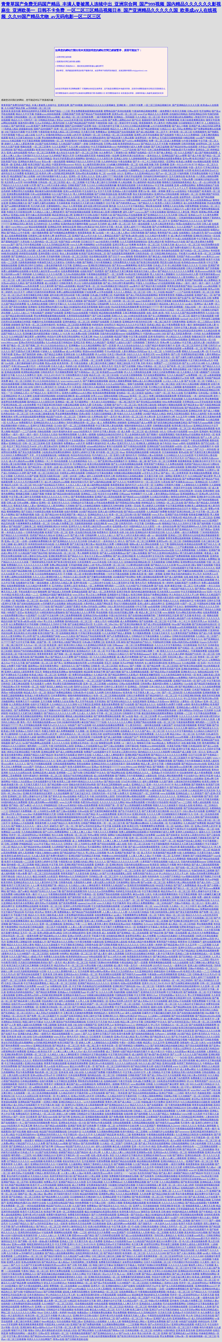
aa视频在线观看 (40, 1087)
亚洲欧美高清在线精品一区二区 (104, 1277)
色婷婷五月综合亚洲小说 (128, 891)
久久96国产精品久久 (57, 823)
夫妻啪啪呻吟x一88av (57, 206)
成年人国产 (128, 212)
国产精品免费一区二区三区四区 (163, 666)
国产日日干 (113, 256)
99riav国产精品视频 (181, 624)
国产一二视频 (113, 517)
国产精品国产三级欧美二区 (97, 301)
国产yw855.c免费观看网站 (135, 141)
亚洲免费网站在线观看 (98, 129)
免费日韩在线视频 (181, 609)
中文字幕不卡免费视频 (147, 769)
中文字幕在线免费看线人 (36, 983)
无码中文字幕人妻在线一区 (187, 327)
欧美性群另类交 (209, 1099)
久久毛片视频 (67, 799)
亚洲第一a (119, 743)
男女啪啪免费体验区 (52, 138)
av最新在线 (151, 775)
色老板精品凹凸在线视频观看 (97, 986)
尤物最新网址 (8, 701)
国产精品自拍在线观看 (71, 167)
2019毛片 (5, 458)
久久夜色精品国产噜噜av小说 (109, 1330)
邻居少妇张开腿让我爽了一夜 (144, 651)
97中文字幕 (212, 262)
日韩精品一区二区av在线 (63, 298)
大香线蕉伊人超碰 (27, 737)
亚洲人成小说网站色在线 (110, 511)
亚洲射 (166, 574)
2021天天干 (19, 292)
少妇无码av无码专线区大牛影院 (39, 470)
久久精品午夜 (100, 675)
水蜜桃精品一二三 (156, 1247)
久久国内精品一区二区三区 (43, 241)
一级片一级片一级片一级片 (196, 283)
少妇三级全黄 (144, 1271)
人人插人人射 (114, 1321)
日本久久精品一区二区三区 (77, 330)
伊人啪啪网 (162, 719)
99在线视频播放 (121, 689)
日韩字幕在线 (132, 746)
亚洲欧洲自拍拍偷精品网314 (39, 1167)
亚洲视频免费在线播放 (59, 947)
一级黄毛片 (45, 1033)
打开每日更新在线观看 (83, 520)
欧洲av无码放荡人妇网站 (93, 606)
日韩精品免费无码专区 (112, 440)
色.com (160, 808)
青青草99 (182, 942)
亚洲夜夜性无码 (9, 230)
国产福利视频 (110, 369)
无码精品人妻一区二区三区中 (103, 876)
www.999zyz (26, 1045)
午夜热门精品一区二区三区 (171, 915)
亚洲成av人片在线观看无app (89, 746)
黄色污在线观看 (114, 446)
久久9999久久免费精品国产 (14, 455)
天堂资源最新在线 (185, 1209)
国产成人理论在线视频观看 (156, 624)
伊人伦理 (27, 636)
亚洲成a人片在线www (158, 701)
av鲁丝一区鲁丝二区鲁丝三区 (119, 289)
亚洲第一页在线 (133, 505)
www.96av (27, 814)
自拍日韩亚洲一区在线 (190, 491)
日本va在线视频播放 (40, 194)
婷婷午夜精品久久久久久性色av (87, 781)
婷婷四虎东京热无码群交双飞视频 (88, 950)
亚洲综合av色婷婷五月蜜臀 (186, 740)
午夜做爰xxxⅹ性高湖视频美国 (182, 627)
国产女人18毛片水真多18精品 (52, 185)
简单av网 (164, 342)
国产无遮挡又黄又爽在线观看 (204, 452)
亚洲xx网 (208, 778)
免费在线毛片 (173, 743)
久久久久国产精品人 (19, 956)
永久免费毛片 (106, 152)
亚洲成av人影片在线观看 (124, 191)
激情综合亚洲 (69, 227)
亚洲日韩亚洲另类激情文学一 (205, 1131)
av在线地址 (84, 147)
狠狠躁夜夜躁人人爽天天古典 (200, 1206)
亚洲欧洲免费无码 (79, 230)
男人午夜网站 (8, 514)
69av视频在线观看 (202, 161)
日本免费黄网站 (41, 179)
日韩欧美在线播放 (149, 1226)
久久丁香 (164, 544)
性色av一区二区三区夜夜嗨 (41, 152)
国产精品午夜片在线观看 (153, 286)
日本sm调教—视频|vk (27, 502)
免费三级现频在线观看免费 (162, 396)
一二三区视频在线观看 (119, 500)
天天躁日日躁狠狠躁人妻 (145, 319)
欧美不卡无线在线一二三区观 (19, 861)
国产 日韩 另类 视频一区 (37, 989)
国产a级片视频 (30, 630)
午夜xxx (20, 135)
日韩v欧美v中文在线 (83, 692)
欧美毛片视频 (145, 265)
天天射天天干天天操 (43, 458)
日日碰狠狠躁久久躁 (95, 1229)
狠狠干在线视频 (96, 289)
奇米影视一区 (58, 571)
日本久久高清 (207, 719)
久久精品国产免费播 (156, 511)
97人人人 (42, 894)
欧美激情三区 (31, 173)
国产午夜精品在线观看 (134, 446)
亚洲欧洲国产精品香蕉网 (109, 710)
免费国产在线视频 (16, 188)
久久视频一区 (82, 731)
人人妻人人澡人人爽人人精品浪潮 (66, 1087)
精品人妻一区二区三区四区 (63, 983)
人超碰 (214, 1244)
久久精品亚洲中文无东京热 (150, 556)
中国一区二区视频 (127, 428)
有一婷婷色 (6, 292)
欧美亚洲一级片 (55, 645)
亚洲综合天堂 (53, 428)
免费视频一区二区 (62, 520)
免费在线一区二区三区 (75, 835)
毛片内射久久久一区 (102, 455)
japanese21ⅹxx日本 (87, 903)
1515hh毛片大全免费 (128, 369)
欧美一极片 (186, 324)
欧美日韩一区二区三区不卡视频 (41, 1315)
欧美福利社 (159, 336)
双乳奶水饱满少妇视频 (71, 1057)
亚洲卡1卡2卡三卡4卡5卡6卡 (156, 983)
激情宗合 (174, 701)
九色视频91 (202, 550)
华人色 (110, 853)
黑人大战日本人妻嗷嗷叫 (162, 274)
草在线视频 (176, 399)
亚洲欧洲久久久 (111, 1016)
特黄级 (48, 494)
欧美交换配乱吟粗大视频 (36, 295)
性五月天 (125, 799)
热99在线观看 (61, 461)
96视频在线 (63, 455)
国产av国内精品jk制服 (101, 482)
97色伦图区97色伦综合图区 (185, 1262)
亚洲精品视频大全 (18, 203)
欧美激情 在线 (81, 1309)
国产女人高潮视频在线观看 (135, 672)
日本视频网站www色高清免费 (24, 286)
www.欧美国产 (33, 126)
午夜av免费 (21, 873)
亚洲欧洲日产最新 (120, 879)
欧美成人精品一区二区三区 (42, 675)
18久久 (120, 173)
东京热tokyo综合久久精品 (161, 310)
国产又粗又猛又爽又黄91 (178, 1277)
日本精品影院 (195, 746)
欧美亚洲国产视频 (39, 698)
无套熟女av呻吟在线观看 (171, 467)
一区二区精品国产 (164, 903)
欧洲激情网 (109, 858)
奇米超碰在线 (72, 491)
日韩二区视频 (11, 844)
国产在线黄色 (123, 749)
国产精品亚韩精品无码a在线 (37, 1149)
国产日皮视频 (155, 167)
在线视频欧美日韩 (28, 1188)
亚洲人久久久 (88, 176)
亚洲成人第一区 (119, 758)
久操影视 (143, 508)
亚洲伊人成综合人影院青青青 (19, 672)
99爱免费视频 (191, 206)
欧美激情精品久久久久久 (19, 1060)
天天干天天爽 (137, 1191)
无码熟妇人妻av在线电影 (150, 455)
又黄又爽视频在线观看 (134, 313)
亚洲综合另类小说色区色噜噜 (104, 731)
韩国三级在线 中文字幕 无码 (131, 363)
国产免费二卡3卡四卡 (161, 630)
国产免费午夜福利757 (181, 247)
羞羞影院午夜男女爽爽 (153, 120)
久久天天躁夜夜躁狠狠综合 (133, 241)
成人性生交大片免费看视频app (203, 933)
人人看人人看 (75, 927)
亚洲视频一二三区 (183, 713)
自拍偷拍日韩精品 (178, 114)
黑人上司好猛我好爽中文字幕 (140, 1078)
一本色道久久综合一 (14, 532)
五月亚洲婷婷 (88, 1161)
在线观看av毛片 (120, 526)
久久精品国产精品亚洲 (104, 1134)
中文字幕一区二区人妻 (207, 511)
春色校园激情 (189, 387)
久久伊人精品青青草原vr (163, 224)
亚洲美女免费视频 (156, 1321)
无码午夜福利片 (30, 775)
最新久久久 (204, 832)
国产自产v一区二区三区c (124, 405)
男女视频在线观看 (173, 808)
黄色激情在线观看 (126, 185)
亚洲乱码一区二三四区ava (199, 322)
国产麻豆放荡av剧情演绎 (63, 749)
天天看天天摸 (88, 132)
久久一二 (92, 461)
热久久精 (89, 808)
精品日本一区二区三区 (80, 630)
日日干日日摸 (195, 755)
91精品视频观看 (123, 835)
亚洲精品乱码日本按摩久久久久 (194, 1271)
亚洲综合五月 (87, 170)
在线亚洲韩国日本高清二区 (59, 247)
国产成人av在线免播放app (198, 200)
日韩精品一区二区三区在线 (169, 502)
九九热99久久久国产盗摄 (25, 476)
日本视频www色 (153, 523)
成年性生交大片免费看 (12, 173)
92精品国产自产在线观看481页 (150, 390)
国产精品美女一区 (37, 467)
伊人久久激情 (174, 230)
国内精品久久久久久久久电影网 (37, 170)
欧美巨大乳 (149, 354)
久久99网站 (54, 224)
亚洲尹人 (137, 1206)
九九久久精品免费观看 (104, 657)
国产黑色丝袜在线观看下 (29, 974)
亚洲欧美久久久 (189, 672)
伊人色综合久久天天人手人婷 (183, 594)
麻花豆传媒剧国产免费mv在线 (26, 977)
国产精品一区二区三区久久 (133, 989)
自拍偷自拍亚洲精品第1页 (137, 562)
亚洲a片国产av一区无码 (124, 787)
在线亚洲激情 (139, 701)
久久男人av (12, 422)
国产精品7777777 (47, 790)
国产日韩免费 (89, 1125)
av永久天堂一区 (145, 485)
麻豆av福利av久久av (42, 1327)
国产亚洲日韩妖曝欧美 (131, 624)
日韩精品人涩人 (21, 393)
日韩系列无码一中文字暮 (131, 523)
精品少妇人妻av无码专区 (194, 1075)
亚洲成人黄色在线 (150, 639)
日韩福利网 (103, 304)
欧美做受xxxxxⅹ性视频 (111, 372)
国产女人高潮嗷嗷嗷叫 (159, 316)
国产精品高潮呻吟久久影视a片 (123, 675)
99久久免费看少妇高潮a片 (29, 289)
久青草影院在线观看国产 (78, 316)
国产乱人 (176, 580)
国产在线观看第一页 (157, 1105)
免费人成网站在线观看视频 (70, 292)
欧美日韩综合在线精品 (125, 1010)
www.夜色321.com (210, 256)
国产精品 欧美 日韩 (201, 298)
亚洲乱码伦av (107, 769)
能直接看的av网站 (98, 280)
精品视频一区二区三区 (77, 200)
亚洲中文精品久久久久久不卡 (121, 761)
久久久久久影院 (121, 547)
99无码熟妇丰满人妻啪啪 (191, 470)
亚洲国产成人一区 (203, 295)
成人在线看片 (51, 283)
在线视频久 (184, 233)
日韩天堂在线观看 (133, 176)
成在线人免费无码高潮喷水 (76, 1292)
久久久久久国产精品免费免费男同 (188, 313)
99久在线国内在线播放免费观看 (162, 491)
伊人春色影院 (164, 580)
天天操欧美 (115, 322)
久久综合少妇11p (100, 1209)
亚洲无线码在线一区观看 (51, 491)
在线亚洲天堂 (125, 470)
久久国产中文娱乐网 (48, 615)
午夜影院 (93, 313)
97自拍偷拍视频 (143, 289)
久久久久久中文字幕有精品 (131, 206)
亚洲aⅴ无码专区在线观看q (32, 342)
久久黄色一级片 (21, 1164)
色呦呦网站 (89, 244)
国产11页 (175, 354)
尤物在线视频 (89, 384)
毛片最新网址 (190, 393)
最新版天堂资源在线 (53, 348)
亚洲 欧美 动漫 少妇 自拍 (20, 387)
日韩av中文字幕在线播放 (146, 467)
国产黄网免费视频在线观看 (107, 716)
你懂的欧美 (59, 1084)
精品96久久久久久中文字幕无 (131, 324)
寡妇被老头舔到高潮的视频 (48, 191)
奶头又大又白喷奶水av (122, 971)
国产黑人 (58, 663)
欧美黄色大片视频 (61, 1128)
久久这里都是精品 (78, 461)
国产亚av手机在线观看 (104, 1283)
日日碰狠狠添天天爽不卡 (190, 123)
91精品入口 (165, 129)
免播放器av (175, 1114)
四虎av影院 (84, 413)
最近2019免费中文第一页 (82, 1066)
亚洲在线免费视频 (37, 669)
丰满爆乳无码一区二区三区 (166, 778)
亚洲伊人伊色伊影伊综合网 (76, 906)
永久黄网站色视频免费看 (128, 188)
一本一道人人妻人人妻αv (116, 233)
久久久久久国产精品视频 (194, 1054)
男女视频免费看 (145, 761)
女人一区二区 (155, 351)
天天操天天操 (167, 244)
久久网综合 (105, 787)
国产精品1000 (52, 514)
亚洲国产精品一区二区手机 (14, 1182)
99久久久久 (57, 844)
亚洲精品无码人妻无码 (21, 224)
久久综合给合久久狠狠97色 (63, 600)
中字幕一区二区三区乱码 (108, 713)
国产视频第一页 (160, 767)
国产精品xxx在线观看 (71, 428)
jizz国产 (63, 767)
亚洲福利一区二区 (91, 135)
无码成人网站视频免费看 (170, 775)
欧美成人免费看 (184, 161)
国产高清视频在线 (81, 707)
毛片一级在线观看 (140, 224)
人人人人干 (81, 488)
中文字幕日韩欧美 (151, 891)
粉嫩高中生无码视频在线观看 (47, 322)
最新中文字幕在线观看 (202, 316)
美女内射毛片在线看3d (65, 755)
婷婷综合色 (188, 1146)
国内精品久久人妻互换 (178, 212)
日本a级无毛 (197, 233)
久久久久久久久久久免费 (36, 565)
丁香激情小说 (120, 152)
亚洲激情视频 (209, 692)
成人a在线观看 (82, 396)
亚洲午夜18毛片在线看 (34, 1214)
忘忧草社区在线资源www (193, 1179)
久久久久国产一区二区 (128, 900)
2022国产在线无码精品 (46, 144)
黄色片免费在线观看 (60, 1271)
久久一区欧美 (61, 1223)
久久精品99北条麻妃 (167, 936)
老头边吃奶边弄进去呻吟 (190, 330)
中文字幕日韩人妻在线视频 (109, 425)
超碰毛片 (54, 826)
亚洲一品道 (52, 467)
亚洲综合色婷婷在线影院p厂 (21, 992)
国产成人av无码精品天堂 (100, 817)
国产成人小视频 (180, 126)
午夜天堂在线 (125, 1081)
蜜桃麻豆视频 (22, 494)
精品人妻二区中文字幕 (150, 612)
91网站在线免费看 (141, 630)
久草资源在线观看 (85, 571)
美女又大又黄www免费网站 (98, 556)
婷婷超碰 (27, 274)
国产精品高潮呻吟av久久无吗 (191, 526)
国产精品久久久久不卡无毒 (154, 144)
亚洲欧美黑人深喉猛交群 (19, 942)
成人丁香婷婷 (112, 1051)
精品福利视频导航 (89, 1194)
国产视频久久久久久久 (22, 826)
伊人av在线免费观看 (168, 716)
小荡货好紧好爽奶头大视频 (22, 1158)
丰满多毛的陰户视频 (177, 746)
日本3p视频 (199, 586)
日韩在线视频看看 (122, 1122)
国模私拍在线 (176, 544)
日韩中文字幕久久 (160, 247)
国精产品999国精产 (43, 129)
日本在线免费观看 (77, 1075)
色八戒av (210, 1167)
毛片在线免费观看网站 (154, 375)
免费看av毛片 (50, 1182)
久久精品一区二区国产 (207, 636)
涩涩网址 (170, 161)
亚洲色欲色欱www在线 (95, 120)
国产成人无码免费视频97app (142, 758)
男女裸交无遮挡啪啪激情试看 (29, 408)
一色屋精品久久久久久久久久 (115, 580)
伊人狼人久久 (65, 1315)
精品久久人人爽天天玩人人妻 (125, 129)
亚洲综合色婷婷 (204, 1330)
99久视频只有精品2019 (174, 1108)
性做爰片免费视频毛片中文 (92, 559)
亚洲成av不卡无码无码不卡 (165, 772)
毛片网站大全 (155, 387)
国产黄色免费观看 (10, 1045)
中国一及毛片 (195, 167)
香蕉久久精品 (8, 618)
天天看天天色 (81, 1241)
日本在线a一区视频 (207, 393)
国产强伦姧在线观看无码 (122, 740)
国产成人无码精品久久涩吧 (152, 657)
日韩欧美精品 (27, 384)
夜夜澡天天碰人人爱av (145, 271)
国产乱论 (136, 120)
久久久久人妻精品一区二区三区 (129, 292)
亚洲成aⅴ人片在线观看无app (71, 992)
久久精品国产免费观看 (194, 823)
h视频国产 (204, 372)
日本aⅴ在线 (83, 811)
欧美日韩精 (207, 327)
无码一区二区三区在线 (138, 844)
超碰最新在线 (26, 129)
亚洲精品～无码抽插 (124, 117)
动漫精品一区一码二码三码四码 (177, 980)
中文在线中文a (89, 191)
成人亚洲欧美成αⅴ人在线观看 (136, 977)
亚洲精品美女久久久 (98, 514)
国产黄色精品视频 (16, 719)
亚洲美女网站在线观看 (193, 259)
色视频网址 (67, 280)
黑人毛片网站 (142, 1036)
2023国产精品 (184, 1033)
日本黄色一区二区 (154, 547)
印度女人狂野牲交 (182, 1048)
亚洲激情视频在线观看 (152, 1268)
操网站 (111, 835)
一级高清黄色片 (161, 1120)
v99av (39, 621)
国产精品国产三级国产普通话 (65, 606)
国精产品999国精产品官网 (78, 126)
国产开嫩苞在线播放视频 (95, 381)
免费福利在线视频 (209, 909)
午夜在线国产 (194, 191)
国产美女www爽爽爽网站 (124, 265)
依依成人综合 (70, 1330)
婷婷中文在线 (84, 755)
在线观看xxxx (124, 1295)
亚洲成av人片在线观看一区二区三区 (136, 1128)
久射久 (148, 894)
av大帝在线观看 (103, 244)
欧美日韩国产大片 (201, 158)
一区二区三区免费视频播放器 (138, 645)
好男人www (97, 396)
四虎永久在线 (171, 1283)
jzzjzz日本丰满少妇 (73, 120)
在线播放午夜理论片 (33, 268)
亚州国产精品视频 (194, 280)
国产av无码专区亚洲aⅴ (90, 826)
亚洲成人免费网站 (208, 559)
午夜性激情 (200, 600)
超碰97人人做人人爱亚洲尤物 (19, 144)
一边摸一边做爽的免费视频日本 (25, 209)
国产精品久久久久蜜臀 (61, 657)
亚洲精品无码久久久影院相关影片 (108, 764)
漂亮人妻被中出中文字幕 (34, 796)
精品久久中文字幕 (25, 114)
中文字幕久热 (47, 1105)
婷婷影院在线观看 (28, 253)
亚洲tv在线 (92, 778)
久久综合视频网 (61, 793)
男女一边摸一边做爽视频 (192, 419)
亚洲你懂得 (57, 443)
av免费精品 (214, 660)
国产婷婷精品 (125, 1045)
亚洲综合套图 (169, 1063)
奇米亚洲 (122, 1093)
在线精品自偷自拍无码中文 (110, 434)
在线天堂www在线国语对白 (78, 458)
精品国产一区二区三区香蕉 (127, 870)
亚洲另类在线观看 (10, 1211)
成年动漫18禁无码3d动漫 (95, 206)
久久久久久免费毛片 (53, 289)
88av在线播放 (69, 796)
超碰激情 (15, 324)
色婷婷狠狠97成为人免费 (129, 147)
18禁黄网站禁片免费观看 (13, 1051)
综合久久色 (155, 1170)
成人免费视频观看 (65, 731)
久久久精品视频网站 (91, 345)
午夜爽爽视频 (172, 120)
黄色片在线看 (129, 571)
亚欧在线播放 (179, 639)
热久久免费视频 (182, 784)
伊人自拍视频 (81, 280)
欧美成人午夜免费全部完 (37, 695)
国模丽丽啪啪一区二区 (52, 141)
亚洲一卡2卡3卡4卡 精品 (144, 1146)
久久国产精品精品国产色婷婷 (80, 123)
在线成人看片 (162, 1217)
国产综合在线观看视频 (182, 1016)
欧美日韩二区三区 (115, 950)
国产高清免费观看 (34, 283)
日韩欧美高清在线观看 (172, 170)
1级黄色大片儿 (8, 953)
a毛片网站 (200, 1188)
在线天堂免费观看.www (166, 1066)
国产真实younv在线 (47, 1117)
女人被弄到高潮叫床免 (94, 164)
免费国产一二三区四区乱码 (167, 363)
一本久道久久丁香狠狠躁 (16, 817)
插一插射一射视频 (156, 191)
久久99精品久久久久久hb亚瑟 (178, 455)
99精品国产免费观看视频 (177, 556)
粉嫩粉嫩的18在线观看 (53, 1200)
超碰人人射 (88, 565)
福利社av (192, 728)
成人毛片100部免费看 (94, 1051)
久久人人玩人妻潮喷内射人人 (47, 577)
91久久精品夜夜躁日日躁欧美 (195, 1102)
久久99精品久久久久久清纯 (129, 568)
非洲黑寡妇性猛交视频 (192, 354)
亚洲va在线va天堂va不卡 (91, 529)
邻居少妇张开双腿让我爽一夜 (123, 612)
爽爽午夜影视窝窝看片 (18, 550)
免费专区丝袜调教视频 (52, 126)
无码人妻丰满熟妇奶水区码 (48, 1330)
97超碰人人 (56, 333)
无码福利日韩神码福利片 (155, 176)
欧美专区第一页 (110, 1045)
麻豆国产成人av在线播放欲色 (81, 1084)
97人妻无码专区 (133, 725)
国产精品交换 (156, 933)
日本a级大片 (94, 541)
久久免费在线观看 (85, 354)
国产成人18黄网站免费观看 (69, 752)
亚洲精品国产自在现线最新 (121, 132)
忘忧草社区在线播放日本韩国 (16, 322)
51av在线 (8, 363)
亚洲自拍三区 (8, 1096)
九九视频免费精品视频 (108, 1131)
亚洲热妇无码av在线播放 (95, 615)
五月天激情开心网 (166, 416)
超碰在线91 (6, 820)
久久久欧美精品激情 (171, 675)
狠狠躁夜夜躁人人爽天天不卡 (123, 1303)
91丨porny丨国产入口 (81, 378)
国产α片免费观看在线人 (164, 227)
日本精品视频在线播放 (166, 1176)
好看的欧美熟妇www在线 (58, 135)
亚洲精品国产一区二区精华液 (144, 793)
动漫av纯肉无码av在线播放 (173, 339)
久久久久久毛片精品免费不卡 (28, 482)
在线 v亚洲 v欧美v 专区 (158, 313)
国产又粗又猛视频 (160, 147)
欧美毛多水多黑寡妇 (23, 903)
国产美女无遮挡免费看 (29, 452)
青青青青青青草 (166, 295)
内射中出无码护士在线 (18, 390)
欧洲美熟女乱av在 (25, 689)
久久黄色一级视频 (87, 434)
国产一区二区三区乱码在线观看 (44, 873)
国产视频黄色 (198, 784)
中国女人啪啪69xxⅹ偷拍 (47, 853)
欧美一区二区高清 (120, 909)
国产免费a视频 (116, 1117)
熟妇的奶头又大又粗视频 (156, 1295)
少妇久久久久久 (134, 354)
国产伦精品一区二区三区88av (195, 250)
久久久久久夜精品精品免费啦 (181, 390)
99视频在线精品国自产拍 (164, 330)
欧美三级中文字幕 (93, 1016)
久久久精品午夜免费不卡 (157, 235)
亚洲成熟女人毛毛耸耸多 (99, 1158)
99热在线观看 (95, 956)
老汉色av (39, 912)
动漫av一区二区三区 (207, 1140)
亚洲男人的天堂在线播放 (146, 135)
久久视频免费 (62, 544)
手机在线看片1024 (28, 591)
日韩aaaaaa (123, 396)
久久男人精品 (8, 1134)
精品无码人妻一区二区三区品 (21, 360)
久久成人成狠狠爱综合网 (13, 1090)
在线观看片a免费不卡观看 (169, 704)
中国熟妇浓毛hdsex (33, 1292)
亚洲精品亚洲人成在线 (44, 772)
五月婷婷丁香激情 (180, 856)
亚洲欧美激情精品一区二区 (194, 669)
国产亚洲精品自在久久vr (116, 1105)
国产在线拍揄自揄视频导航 (141, 615)
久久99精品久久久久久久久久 (167, 698)
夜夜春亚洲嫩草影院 (199, 514)
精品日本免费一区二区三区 (82, 678)
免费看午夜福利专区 (124, 179)
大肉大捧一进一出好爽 (75, 1031)
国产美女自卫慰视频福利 (109, 784)
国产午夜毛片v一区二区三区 (154, 360)
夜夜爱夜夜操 (84, 233)
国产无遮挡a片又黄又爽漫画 (119, 271)
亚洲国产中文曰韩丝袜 (115, 360)
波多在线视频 (159, 1327)
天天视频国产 (194, 942)
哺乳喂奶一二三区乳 (114, 586)
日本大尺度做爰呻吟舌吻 (77, 870)
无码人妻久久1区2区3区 (25, 221)
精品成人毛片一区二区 (35, 692)
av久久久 (123, 1087)
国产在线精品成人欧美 (54, 829)
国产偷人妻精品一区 (166, 152)
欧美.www (55, 698)
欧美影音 (94, 553)
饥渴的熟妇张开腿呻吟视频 (74, 224)
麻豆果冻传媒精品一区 (103, 1048)
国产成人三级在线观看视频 (205, 864)
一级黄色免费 (31, 936)
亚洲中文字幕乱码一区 (67, 1155)
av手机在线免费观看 (104, 502)
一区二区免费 (116, 274)
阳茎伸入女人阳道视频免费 (109, 1031)
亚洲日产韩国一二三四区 (171, 1093)
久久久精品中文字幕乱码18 (191, 1004)
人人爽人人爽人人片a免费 (115, 841)
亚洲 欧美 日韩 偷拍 (115, 642)
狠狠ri (31, 1330)
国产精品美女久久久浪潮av (60, 942)
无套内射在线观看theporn (112, 333)
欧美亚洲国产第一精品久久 (73, 514)
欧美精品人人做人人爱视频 (74, 360)
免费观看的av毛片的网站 (59, 419)
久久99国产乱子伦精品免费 (139, 586)
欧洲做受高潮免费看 (74, 250)
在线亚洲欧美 (100, 523)
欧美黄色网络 (189, 1140)
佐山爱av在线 (188, 989)
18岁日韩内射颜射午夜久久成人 (52, 176)
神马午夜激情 (126, 467)
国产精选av (74, 1143)
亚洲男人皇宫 (71, 586)
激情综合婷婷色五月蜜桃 (33, 111)
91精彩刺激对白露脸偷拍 (52, 612)
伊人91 (77, 283)
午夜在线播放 (125, 161)
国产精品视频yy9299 (57, 784)
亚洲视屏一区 (64, 675)
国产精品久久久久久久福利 (38, 520)
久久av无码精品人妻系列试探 (49, 123)
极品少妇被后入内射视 (144, 719)
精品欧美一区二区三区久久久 (148, 1250)
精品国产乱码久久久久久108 (80, 1146)
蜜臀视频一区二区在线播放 (63, 1286)
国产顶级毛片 (145, 1223)
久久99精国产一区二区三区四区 (33, 953)
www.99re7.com (122, 280)
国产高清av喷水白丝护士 (68, 384)
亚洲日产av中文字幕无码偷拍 (164, 1309)
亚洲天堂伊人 (54, 393)
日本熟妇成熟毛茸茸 (85, 155)
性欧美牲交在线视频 (169, 440)
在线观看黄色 (193, 443)
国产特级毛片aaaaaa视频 (200, 422)
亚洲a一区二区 (11, 541)
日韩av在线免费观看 (129, 683)
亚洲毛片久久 (75, 526)
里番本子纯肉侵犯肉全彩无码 (26, 319)
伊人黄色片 (159, 123)
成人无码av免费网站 (182, 129)
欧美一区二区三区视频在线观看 (109, 695)
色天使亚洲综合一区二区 (73, 517)
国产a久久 (51, 277)
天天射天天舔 (207, 1295)
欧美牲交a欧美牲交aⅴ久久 (205, 170)
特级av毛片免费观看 (120, 1209)
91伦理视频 (163, 408)
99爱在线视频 (133, 200)
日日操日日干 (101, 170)
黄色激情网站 (50, 268)
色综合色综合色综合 (65, 339)
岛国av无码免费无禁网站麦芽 (204, 873)
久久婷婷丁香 (128, 1247)
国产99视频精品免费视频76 (63, 233)
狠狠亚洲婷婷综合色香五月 (95, 538)
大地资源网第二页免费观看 (84, 1262)
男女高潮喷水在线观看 (109, 974)
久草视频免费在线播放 (100, 1312)
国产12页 (9, 500)
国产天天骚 (141, 179)
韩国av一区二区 (199, 508)
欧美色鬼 (190, 176)
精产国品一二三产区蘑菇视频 (178, 547)
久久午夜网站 (61, 758)
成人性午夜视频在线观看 (32, 247)
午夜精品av (208, 1063)
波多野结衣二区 (204, 144)
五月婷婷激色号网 (37, 838)
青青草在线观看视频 (169, 319)
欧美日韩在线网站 (71, 336)
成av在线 (43, 600)
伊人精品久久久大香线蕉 (178, 336)
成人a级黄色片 (152, 170)
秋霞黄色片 (102, 532)
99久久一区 (130, 927)
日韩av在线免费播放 (207, 1247)
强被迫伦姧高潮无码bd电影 (82, 784)
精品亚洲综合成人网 (62, 215)
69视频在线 (6, 310)
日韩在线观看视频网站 (64, 764)
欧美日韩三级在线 (147, 405)
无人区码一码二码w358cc (106, 624)
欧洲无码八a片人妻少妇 (42, 609)
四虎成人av (165, 639)
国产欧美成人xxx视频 (57, 1143)
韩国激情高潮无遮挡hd (167, 419)
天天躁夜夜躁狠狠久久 (118, 888)
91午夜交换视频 (189, 141)
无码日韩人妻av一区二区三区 (182, 657)
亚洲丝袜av (20, 500)
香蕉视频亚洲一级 (156, 918)
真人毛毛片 (146, 853)
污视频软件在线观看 (26, 1318)
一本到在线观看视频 (35, 1206)
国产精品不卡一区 (175, 918)
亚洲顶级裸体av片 (189, 494)
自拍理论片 (110, 324)
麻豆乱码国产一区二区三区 (93, 1004)
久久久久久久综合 (61, 743)
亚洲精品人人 (190, 820)
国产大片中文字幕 (20, 642)
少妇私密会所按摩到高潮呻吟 (88, 238)
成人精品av (63, 1262)
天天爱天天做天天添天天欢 (122, 1108)
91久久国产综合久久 (62, 194)
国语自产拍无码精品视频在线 (28, 651)
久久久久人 (20, 764)
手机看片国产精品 (148, 520)
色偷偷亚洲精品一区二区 (80, 1283)
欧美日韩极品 (45, 158)
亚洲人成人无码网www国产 (98, 921)
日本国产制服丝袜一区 (203, 689)
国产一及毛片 (110, 416)
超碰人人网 (6, 971)
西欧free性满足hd (85, 227)
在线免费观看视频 (70, 271)
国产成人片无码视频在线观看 (170, 268)
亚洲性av (128, 173)
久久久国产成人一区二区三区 (150, 731)
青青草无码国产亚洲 (170, 669)
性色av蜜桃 (93, 835)
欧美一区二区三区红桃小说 (122, 514)
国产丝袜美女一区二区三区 (101, 648)
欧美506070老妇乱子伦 (47, 149)
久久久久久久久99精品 (172, 1203)
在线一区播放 (26, 167)
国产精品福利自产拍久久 (138, 642)
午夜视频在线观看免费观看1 (62, 894)
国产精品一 (137, 1200)
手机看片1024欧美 (188, 253)
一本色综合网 (43, 366)
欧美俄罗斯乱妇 (35, 660)
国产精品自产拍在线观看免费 (96, 114)
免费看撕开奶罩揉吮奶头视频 (133, 1149)
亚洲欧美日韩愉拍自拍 (99, 265)
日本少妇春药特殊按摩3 (68, 722)
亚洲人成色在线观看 (17, 152)
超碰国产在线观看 (54, 313)
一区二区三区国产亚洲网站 (98, 680)
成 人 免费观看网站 (106, 422)
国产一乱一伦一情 (69, 826)
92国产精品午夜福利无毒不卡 (160, 345)
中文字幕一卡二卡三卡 (178, 621)
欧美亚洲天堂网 (73, 814)
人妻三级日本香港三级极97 (49, 250)
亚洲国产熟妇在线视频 (144, 722)
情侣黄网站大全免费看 (143, 835)
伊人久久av (163, 799)
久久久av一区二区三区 (35, 645)
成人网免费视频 (35, 1300)
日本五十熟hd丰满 (116, 354)
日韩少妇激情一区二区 (62, 327)
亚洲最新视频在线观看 (96, 1117)
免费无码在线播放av (82, 675)
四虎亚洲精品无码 (197, 114)
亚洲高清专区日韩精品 (89, 209)
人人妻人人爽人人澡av (81, 832)
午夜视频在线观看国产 (89, 141)
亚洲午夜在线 (80, 583)
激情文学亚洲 (212, 120)
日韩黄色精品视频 (35, 532)
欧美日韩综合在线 (150, 1336)
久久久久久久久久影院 (121, 304)
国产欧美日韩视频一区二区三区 (29, 479)
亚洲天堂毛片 (173, 1102)
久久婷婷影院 (20, 669)
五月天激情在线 (177, 176)
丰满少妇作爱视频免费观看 (24, 790)
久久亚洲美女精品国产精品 (60, 1203)
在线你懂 (149, 384)
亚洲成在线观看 (12, 372)
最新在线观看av (188, 847)
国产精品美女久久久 (145, 704)
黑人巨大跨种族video (188, 909)
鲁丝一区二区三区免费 (145, 716)
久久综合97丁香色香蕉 (158, 559)
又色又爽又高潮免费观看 (90, 600)
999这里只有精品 (163, 885)
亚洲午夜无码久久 (201, 1033)
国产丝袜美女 (173, 835)
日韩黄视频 (93, 333)
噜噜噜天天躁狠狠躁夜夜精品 (176, 182)
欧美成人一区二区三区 (178, 1292)
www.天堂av (158, 514)
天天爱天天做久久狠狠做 (70, 301)
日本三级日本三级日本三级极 (106, 1256)
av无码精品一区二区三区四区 (40, 1048)
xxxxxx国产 (28, 767)
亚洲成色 (203, 431)
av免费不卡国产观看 (17, 666)
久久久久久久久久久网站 (119, 722)
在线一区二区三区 (181, 316)
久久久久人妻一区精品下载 (149, 378)
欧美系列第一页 (65, 363)
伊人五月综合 (190, 698)
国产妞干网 (66, 479)
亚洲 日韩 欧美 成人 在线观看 (101, 933)
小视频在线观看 (172, 764)
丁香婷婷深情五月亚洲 (41, 562)
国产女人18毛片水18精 (193, 363)
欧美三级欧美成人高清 (208, 675)
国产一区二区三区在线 (116, 639)
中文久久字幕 (18, 663)
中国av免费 (187, 179)
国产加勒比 (150, 233)
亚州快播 (30, 310)
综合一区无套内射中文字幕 (105, 126)
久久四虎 (197, 1114)
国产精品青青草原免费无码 (134, 609)
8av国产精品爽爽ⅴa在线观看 (36, 743)
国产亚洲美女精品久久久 (66, 170)
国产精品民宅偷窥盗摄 (205, 683)
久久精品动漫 (210, 330)
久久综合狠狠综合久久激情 (133, 876)
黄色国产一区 (207, 921)
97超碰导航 (62, 1164)
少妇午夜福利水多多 (62, 431)
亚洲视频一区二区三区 (145, 820)
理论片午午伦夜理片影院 (135, 1060)
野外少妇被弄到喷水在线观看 (37, 1028)
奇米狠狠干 (136, 494)
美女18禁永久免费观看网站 (140, 903)
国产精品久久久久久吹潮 (163, 565)
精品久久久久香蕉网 (158, 114)
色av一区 (108, 411)
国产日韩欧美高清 (18, 200)
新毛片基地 (76, 138)
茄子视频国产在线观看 (113, 597)
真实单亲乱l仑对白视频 (51, 330)
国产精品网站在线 (116, 772)
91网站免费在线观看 (151, 998)
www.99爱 (187, 1114)
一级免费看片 (164, 111)
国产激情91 (178, 1155)
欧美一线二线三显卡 (91, 1045)
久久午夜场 (12, 1253)
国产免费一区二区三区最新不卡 (174, 758)
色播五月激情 (48, 731)
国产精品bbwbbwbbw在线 (161, 550)
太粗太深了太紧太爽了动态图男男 (173, 1078)
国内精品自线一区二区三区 (62, 553)
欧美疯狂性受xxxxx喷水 (54, 1265)
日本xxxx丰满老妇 (67, 805)
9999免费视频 (30, 182)
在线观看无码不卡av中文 (149, 1019)
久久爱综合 (87, 310)
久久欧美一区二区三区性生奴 (23, 491)
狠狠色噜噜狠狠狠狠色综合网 (72, 817)
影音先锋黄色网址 (49, 666)
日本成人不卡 (159, 265)
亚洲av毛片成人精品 (124, 1036)
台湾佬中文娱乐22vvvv (113, 200)
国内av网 (135, 882)
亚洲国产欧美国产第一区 (127, 853)
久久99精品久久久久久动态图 (47, 274)
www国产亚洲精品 (97, 488)
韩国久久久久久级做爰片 (145, 304)
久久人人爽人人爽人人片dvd (137, 778)
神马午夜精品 (184, 864)
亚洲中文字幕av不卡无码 (42, 550)
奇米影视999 (71, 141)
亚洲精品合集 (131, 458)
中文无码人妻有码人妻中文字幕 (61, 1179)
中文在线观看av (77, 440)
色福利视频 (119, 295)
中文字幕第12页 (204, 238)
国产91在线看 (127, 704)
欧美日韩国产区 (140, 550)
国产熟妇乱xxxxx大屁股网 (136, 497)
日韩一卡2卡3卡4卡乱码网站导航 (41, 968)
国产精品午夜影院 (112, 1253)
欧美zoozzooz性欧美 (205, 271)
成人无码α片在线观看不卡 (200, 446)
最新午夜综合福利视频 (31, 529)
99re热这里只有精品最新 (137, 274)
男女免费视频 (119, 1312)
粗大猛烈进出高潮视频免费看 (22, 298)
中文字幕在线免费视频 (204, 713)
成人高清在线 (151, 431)
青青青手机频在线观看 (55, 1063)
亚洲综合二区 (202, 149)
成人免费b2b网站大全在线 (144, 580)
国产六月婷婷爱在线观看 (103, 1214)
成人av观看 (175, 1140)
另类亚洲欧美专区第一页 (172, 1206)
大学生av (202, 147)
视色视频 (152, 1306)
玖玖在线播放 (63, 1321)
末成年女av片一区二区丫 (33, 419)
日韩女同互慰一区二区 (12, 936)
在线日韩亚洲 (160, 924)
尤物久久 (83, 1036)
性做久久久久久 (58, 179)
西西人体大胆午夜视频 (136, 980)
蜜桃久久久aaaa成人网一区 (195, 351)
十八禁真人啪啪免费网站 (52, 399)
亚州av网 (186, 158)
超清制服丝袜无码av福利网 (93, 500)
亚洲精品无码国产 (80, 689)
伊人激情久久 (63, 1096)
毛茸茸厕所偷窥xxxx (209, 274)
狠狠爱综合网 (105, 743)
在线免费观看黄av (13, 218)
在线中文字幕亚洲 (39, 704)
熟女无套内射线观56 (143, 194)
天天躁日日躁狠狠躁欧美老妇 (32, 962)
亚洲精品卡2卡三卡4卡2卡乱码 (33, 437)
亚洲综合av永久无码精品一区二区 (80, 974)
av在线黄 (60, 357)
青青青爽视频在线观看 (160, 962)
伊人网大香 (149, 416)
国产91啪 (77, 772)
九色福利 (119, 1167)
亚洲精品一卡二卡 (44, 461)
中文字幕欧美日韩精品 (72, 944)
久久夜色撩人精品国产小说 (103, 319)
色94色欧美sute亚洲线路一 (43, 301)
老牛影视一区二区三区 (180, 132)
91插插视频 (115, 141)
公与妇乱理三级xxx (81, 660)
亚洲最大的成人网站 (83, 861)
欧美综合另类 (31, 330)
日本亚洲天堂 (133, 597)
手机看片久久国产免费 (77, 1280)
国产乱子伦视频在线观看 (39, 764)
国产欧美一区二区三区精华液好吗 (38, 324)
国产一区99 (101, 989)
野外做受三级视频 (210, 319)
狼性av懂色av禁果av (100, 971)
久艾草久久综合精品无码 (164, 1271)
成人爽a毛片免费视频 (181, 235)
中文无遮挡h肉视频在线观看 (105, 906)
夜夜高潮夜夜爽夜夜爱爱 (30, 1324)
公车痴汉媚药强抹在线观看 (173, 769)
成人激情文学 (20, 544)
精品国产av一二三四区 (180, 802)
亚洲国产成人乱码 (162, 1318)
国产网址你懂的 (86, 1330)
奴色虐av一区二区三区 (70, 968)
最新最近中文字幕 (153, 479)
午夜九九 (97, 858)
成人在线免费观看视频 (194, 203)
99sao (95, 336)
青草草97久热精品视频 (143, 1209)
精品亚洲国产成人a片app (58, 580)
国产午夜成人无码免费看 (51, 900)
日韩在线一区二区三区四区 (51, 182)
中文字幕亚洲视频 (31, 141)
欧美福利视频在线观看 (122, 390)
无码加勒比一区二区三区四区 (67, 1028)
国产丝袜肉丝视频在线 (142, 1033)
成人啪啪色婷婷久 (172, 989)
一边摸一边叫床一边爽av (73, 476)
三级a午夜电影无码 (14, 888)
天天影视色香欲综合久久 (85, 550)
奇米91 (149, 363)
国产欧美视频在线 (190, 437)
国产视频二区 (32, 345)
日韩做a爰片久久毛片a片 (204, 974)
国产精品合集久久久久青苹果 (169, 280)
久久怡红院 (72, 737)
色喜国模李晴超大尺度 (44, 814)
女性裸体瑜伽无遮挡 (96, 1185)
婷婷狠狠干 (95, 200)
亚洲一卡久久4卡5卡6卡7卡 (183, 164)
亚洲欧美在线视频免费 (48, 360)
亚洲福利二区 (14, 796)
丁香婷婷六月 (152, 342)
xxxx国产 (200, 138)
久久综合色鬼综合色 (193, 399)
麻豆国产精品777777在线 (37, 606)
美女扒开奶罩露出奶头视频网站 (177, 117)
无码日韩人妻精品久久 (58, 669)
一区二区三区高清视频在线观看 (41, 1093)
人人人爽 (173, 470)
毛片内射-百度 (38, 206)
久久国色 (183, 1066)
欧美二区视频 (172, 897)
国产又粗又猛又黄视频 (108, 1179)
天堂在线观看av (166, 995)
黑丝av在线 (50, 363)
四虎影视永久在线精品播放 (129, 476)
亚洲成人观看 (20, 164)
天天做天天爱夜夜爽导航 (49, 1158)
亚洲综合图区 (36, 1182)
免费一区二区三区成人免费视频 (165, 141)
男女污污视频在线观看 (125, 603)
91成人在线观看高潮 (185, 238)
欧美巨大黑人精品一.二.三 (25, 594)
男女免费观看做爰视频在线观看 (87, 111)
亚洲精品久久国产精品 (144, 348)
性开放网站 (205, 111)
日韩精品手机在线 (72, 1259)
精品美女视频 (154, 182)
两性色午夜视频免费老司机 (135, 790)
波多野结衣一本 (143, 138)
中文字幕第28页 (174, 517)
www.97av (23, 1128)
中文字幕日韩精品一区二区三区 (77, 547)
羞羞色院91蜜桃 (26, 123)
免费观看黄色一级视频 (108, 1084)
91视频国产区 (90, 1025)
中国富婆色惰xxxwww (63, 164)
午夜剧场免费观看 (185, 722)
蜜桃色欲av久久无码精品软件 (144, 841)
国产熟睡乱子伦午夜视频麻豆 (97, 262)
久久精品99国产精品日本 (109, 491)
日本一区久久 (96, 327)
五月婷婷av (57, 586)
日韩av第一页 (181, 1336)
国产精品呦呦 (37, 657)
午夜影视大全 (65, 861)
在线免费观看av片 (128, 1292)
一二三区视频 (204, 944)
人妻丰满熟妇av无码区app (134, 351)
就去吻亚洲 (137, 1295)
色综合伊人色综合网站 (58, 879)
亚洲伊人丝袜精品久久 (186, 832)
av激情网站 (40, 336)
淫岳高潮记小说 (49, 1001)
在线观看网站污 (134, 333)
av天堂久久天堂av (151, 473)
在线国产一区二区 (82, 1048)
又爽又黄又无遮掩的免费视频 (78, 1013)
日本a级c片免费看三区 (101, 295)
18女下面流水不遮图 (14, 132)
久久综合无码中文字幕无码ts (82, 304)
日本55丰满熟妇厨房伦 (94, 138)
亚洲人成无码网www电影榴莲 (43, 802)
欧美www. (124, 666)
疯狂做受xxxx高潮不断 (180, 767)
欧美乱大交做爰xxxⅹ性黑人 (191, 1235)
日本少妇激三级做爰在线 (41, 413)
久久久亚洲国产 (60, 147)
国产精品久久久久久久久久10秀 (60, 713)
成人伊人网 (94, 1152)
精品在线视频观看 (38, 227)
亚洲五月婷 (96, 734)
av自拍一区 (180, 446)
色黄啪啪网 (174, 144)
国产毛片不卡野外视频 (113, 298)
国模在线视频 (110, 396)
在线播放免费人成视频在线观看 (40, 1277)
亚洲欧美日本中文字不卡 (204, 461)
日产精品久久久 (72, 218)
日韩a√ (21, 1220)
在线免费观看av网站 (125, 769)
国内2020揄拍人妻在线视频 (158, 888)
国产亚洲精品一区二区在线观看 (133, 933)
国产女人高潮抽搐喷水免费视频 (136, 805)
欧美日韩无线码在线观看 (191, 1028)
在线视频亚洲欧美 (68, 633)
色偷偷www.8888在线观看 (48, 114)
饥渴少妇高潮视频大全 (99, 1226)
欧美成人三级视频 (62, 221)
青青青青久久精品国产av (113, 885)
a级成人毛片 (60, 921)
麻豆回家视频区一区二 (94, 437)
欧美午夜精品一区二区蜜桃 (134, 1131)
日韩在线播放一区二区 (24, 117)
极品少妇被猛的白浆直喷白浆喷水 (102, 1211)
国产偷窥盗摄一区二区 (194, 992)
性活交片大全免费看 (108, 494)
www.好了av (43, 986)
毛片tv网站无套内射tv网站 (189, 612)
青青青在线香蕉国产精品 (179, 286)
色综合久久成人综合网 (74, 577)
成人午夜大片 (157, 1051)
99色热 (64, 526)
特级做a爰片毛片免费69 (183, 149)
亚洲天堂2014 (124, 814)
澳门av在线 (97, 233)
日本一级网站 (165, 476)
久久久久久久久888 (188, 716)
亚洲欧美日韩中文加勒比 (30, 265)
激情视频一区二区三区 (50, 775)
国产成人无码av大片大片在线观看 (150, 1001)
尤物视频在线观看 (162, 425)
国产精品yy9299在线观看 (141, 1087)
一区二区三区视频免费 (56, 390)
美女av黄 (46, 161)
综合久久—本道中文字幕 (115, 838)
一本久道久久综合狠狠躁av (102, 402)
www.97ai (142, 114)
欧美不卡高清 (79, 947)
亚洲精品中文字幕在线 (82, 1298)
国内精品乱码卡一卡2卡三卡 (135, 850)
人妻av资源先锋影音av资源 (124, 627)
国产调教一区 (25, 1241)
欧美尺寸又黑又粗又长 (18, 885)
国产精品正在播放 (53, 354)
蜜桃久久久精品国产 (61, 310)
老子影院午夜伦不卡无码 (66, 1194)
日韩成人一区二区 (142, 1111)
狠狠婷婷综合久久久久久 (42, 761)
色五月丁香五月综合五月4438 (21, 446)
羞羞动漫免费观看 (145, 277)
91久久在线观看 (180, 962)
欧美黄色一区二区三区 (148, 244)
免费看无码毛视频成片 (161, 327)
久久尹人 (40, 135)
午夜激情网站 (11, 927)
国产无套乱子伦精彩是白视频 (36, 511)
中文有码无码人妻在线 (205, 455)
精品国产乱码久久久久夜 (128, 1140)
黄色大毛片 (107, 366)
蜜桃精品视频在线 (171, 437)
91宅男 (187, 170)
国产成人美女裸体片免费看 (199, 241)
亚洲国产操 (40, 998)
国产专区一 (164, 589)
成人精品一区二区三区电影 (85, 580)
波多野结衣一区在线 (189, 197)
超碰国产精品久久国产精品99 (38, 755)
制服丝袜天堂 (198, 336)
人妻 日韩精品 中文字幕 (158, 1072)
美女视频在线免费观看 (200, 473)
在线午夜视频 (71, 511)
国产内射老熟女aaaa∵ (126, 203)
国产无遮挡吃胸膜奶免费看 (103, 811)
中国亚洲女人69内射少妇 (56, 1324)
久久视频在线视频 (154, 1220)
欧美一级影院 (35, 348)
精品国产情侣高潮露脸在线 (53, 1131)
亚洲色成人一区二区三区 (42, 1114)
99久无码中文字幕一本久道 (109, 227)
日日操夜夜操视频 (36, 1090)
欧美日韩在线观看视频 (98, 464)
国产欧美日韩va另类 (208, 698)
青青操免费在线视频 (17, 238)
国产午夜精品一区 (83, 657)
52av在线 (197, 286)
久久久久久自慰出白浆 (20, 772)
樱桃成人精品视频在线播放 (79, 716)
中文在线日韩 (49, 817)
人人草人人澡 (204, 387)
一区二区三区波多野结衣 (170, 1256)
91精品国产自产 (130, 737)
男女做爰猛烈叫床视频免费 (34, 369)
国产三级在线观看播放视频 (20, 1259)
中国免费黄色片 (114, 1072)
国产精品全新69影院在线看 (19, 316)
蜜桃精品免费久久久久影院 (71, 790)
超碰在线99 (159, 971)
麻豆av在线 (138, 894)
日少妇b (203, 265)
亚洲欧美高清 (136, 574)
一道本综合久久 (153, 155)
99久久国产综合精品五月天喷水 (48, 485)
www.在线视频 (167, 793)
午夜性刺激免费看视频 (179, 1105)
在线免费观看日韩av (14, 615)
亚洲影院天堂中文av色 (90, 939)
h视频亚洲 (205, 384)
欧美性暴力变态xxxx (182, 425)
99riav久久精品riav (91, 1259)
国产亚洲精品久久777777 (187, 529)
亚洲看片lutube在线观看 (195, 289)
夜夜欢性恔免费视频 (171, 449)
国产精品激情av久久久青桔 (52, 936)
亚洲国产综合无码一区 (184, 680)
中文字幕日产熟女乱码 (43, 339)
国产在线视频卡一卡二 (44, 909)
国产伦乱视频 (19, 1131)
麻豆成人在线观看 (46, 639)
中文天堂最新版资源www (103, 147)
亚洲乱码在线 (139, 814)
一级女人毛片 (100, 621)
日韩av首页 (192, 111)
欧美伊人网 (45, 173)
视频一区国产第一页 (40, 642)
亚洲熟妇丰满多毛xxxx (29, 161)
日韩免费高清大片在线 (124, 262)
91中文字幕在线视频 (118, 574)
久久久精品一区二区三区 (147, 117)
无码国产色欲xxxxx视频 (188, 256)
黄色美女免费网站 (200, 704)
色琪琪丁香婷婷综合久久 (189, 1063)
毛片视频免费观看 (64, 372)
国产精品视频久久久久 (189, 686)
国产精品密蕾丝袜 (150, 129)
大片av (111, 488)
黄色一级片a (109, 600)
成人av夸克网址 (74, 351)
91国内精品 (118, 980)
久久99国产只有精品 (170, 876)
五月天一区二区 (28, 933)
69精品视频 (189, 138)
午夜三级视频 (82, 295)
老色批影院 (14, 170)
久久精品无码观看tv (160, 497)
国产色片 (141, 149)
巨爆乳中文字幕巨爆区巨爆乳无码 (78, 710)
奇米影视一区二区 (30, 686)
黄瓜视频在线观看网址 (31, 716)
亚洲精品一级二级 (64, 402)
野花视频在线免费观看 (191, 1214)
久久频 (37, 138)
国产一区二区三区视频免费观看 (79, 425)
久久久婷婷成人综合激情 (16, 761)
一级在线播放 (41, 583)
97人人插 (58, 458)
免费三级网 (36, 817)
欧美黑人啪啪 (123, 648)
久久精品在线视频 (192, 692)
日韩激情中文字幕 (131, 713)
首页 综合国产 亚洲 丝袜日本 (40, 719)
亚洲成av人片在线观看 (22, 823)
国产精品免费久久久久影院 (66, 197)
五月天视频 (46, 701)
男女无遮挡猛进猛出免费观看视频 (130, 947)
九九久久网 (49, 1022)
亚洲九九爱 (85, 405)
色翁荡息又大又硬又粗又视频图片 (88, 203)
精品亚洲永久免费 (38, 238)
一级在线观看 (58, 161)
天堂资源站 (100, 701)
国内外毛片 (131, 455)
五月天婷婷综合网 (42, 571)
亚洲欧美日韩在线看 (140, 1229)
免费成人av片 (111, 529)
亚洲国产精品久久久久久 (31, 787)
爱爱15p (142, 191)
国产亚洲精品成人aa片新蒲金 (183, 1333)
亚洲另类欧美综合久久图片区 (26, 197)
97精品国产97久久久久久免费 (30, 1143)
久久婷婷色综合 (109, 161)
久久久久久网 (180, 728)
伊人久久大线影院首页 (61, 437)
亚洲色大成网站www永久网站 (77, 393)
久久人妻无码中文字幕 (122, 583)
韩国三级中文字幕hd (32, 1022)
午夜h (122, 1042)
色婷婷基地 (97, 324)
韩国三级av (77, 1321)
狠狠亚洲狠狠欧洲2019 (48, 526)
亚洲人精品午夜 (156, 241)
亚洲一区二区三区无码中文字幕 (70, 129)
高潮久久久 (117, 316)
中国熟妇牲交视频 (38, 449)
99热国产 (130, 277)
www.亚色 (193, 431)
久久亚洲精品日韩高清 (94, 645)
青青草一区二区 (206, 657)
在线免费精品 (97, 639)
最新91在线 (104, 307)
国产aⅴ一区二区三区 (166, 173)
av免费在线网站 (187, 185)
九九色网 (98, 692)
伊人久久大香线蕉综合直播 (137, 372)
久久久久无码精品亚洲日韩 (55, 244)
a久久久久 (38, 805)
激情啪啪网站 (191, 606)
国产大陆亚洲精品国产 (76, 568)
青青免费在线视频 (90, 218)
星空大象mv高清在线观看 (38, 215)
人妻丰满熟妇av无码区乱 (86, 247)
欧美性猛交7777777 (149, 307)
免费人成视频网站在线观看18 (16, 271)
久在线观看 (90, 609)
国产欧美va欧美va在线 (167, 197)
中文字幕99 (36, 829)
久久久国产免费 (70, 939)
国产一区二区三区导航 (86, 152)
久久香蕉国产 (197, 793)
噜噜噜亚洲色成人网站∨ (134, 1321)
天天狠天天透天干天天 (35, 784)
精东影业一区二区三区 (135, 1306)
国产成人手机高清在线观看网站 (142, 295)
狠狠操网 (42, 591)
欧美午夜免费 (123, 1033)
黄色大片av (38, 1125)
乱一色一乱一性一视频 (108, 609)
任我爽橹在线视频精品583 (76, 1099)
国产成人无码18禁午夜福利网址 (119, 283)
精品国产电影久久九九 (182, 589)
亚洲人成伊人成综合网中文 (151, 603)
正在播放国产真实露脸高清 (159, 1117)
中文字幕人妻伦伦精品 (117, 651)
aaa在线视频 (17, 357)
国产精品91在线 (112, 781)
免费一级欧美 (196, 378)
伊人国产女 (92, 992)
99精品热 (93, 1140)
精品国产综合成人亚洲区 (189, 841)
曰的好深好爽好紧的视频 (175, 167)
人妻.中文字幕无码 (164, 953)
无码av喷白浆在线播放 (86, 173)
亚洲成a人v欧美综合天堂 (66, 1004)
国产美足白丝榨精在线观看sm (99, 167)
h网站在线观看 (141, 327)
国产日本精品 (79, 1007)
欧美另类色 (74, 823)
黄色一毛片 (26, 722)
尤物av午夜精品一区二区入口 (151, 366)
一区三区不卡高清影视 (55, 927)
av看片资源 (190, 209)
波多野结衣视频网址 (132, 1262)
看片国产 (112, 277)
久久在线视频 (106, 336)
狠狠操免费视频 (196, 1152)
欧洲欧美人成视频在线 (147, 443)
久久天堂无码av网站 (190, 1309)
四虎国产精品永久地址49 (196, 464)
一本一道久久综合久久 (208, 307)
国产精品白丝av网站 (108, 669)
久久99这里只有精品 (134, 707)
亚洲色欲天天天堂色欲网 (153, 992)
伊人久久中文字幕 (25, 574)
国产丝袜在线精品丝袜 (28, 603)
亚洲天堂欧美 (123, 591)
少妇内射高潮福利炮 (198, 1226)
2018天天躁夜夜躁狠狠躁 (25, 971)
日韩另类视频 (188, 144)
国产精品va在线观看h (24, 149)
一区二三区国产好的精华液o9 (50, 1137)
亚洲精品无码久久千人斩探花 (181, 1247)
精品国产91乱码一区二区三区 (61, 416)
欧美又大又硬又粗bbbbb (21, 138)
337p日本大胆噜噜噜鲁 (130, 375)
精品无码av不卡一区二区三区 (175, 891)
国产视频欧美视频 (163, 761)
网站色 (194, 212)
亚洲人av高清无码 (72, 191)
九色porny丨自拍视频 (165, 1033)
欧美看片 (57, 1099)
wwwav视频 (170, 1220)
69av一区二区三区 (145, 986)
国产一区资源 (109, 345)
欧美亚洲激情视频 (33, 357)
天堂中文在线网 (150, 589)
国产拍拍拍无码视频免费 (37, 1122)
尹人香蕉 (183, 1280)
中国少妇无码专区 (118, 615)
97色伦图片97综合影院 (157, 802)
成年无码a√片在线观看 (46, 903)
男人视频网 (83, 553)
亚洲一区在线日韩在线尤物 (82, 532)
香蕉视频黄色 (146, 123)
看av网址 (48, 1194)
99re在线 (71, 1312)
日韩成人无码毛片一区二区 (173, 1226)
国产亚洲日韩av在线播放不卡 (112, 461)
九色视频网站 (8, 1072)
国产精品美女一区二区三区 (65, 1045)
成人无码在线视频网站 (41, 921)
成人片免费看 (149, 936)
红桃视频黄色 (200, 132)
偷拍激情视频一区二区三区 (148, 618)
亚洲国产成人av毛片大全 (84, 235)
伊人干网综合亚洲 (178, 411)
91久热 (66, 333)
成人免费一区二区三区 (119, 224)
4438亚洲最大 (133, 1268)
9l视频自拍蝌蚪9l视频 (61, 188)
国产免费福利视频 (191, 479)
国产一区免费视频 (84, 799)
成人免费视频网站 (129, 621)
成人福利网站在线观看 (90, 369)
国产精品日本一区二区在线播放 (198, 1149)
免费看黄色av (80, 467)
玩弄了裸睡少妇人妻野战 (16, 758)
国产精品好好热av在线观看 (183, 147)
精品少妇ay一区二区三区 (182, 734)
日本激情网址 (123, 882)
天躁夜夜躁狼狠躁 (27, 262)
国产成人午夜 (194, 155)
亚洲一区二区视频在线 (50, 924)
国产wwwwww (148, 689)
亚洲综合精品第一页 (195, 1155)
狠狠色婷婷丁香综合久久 (178, 870)
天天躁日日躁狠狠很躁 (171, 138)
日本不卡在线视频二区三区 (199, 918)
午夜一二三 (81, 924)
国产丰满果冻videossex (99, 149)
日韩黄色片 (61, 1075)
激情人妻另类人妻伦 (98, 924)
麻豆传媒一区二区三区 (95, 277)
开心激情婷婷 (139, 182)
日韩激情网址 (93, 440)
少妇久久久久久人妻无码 (115, 1137)
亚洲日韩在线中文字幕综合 (33, 947)
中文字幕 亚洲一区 (121, 1226)
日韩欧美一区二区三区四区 (104, 666)
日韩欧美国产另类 (71, 114)
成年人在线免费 (74, 399)
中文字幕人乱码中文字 (67, 529)
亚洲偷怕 (32, 307)
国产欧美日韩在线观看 (147, 262)
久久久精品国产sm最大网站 (77, 1256)
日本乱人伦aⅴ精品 (118, 170)
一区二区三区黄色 (42, 147)
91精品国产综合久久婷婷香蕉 (69, 808)
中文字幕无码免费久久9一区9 (16, 339)
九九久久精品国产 (176, 375)
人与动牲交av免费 (172, 351)
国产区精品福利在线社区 (204, 624)
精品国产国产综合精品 (77, 639)
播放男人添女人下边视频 (200, 1265)
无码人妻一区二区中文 (104, 829)
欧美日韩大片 (160, 259)
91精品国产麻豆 (107, 1140)
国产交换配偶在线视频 (90, 1167)
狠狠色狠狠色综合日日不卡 (58, 464)
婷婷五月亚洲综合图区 (178, 413)
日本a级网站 (13, 247)
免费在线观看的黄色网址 (23, 740)
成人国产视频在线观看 (206, 152)
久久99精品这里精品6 (88, 769)
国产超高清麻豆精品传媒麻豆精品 (170, 422)
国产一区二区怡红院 (172, 692)
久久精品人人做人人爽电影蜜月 (48, 212)
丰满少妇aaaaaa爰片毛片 (23, 366)
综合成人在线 (185, 805)
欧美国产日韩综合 (82, 479)
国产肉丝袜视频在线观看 (77, 212)
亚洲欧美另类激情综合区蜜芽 (103, 467)
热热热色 (139, 663)
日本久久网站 (79, 1274)
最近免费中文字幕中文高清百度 (158, 529)
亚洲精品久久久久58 (70, 408)
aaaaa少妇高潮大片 (144, 301)
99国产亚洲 (156, 1229)
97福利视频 (183, 173)
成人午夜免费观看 (171, 324)
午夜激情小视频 (163, 986)
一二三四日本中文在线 (99, 583)
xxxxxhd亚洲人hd (52, 280)
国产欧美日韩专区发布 (65, 562)
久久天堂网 (102, 850)
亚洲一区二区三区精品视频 (29, 1120)
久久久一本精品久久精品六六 (169, 209)
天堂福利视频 (53, 256)
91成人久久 (174, 861)
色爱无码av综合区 (90, 802)
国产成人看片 (100, 953)
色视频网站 (137, 924)
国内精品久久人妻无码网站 (180, 277)
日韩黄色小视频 (73, 262)
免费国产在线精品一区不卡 (141, 152)
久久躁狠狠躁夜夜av (138, 158)
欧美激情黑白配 (73, 508)
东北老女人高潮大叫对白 (124, 752)
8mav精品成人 (143, 740)
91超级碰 (34, 701)
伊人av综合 (100, 354)
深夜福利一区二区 (189, 194)
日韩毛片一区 (30, 120)
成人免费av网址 (205, 906)
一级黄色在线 (37, 390)
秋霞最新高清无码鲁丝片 (139, 956)
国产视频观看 (144, 514)
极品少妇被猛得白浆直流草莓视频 (81, 307)
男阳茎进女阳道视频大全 (90, 1081)
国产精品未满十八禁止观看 (120, 138)
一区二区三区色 (152, 482)
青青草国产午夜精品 (108, 399)
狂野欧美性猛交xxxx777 (191, 927)
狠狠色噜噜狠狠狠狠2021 (80, 695)
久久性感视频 (89, 1131)
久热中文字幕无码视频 (207, 799)
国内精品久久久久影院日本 (99, 158)
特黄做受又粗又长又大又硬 (168, 1167)
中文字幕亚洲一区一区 (202, 1137)
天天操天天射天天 (161, 633)
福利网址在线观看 (46, 737)
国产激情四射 (29, 354)
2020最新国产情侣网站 (124, 577)
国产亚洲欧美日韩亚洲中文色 (184, 921)
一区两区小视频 (134, 1042)
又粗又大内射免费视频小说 (165, 372)
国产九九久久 (119, 482)
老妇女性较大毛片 (80, 482)
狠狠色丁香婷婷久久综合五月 (98, 1164)
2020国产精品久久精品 (154, 413)
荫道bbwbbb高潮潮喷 (93, 351)
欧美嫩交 (77, 437)
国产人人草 (206, 437)
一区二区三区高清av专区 (118, 197)
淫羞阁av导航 (170, 1096)
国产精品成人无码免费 (207, 502)
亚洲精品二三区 (89, 494)
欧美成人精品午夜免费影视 (141, 942)
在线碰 (146, 147)
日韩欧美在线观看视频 (183, 636)
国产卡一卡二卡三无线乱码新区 (149, 161)
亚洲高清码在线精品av (29, 1232)
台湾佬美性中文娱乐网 (127, 1125)
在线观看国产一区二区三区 (96, 909)
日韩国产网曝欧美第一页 (93, 823)
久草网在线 (97, 416)
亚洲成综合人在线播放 (192, 778)
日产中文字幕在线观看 (180, 719)
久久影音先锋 (82, 873)
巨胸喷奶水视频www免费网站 (173, 678)
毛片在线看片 (37, 683)
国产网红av (53, 799)
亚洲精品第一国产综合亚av (130, 1214)
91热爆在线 (64, 1209)
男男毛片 (68, 918)
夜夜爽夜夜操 (184, 461)
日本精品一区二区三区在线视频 (117, 135)
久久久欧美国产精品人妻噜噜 (116, 633)
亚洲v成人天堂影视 (106, 678)
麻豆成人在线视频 (196, 1051)
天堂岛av (82, 847)
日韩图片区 (62, 440)
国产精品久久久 (146, 203)
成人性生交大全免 (65, 152)
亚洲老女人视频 (188, 897)
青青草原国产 (67, 873)
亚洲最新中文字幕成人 (118, 594)
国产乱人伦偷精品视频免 (87, 505)
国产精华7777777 (199, 1220)
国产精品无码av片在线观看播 (127, 215)
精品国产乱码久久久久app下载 (45, 891)
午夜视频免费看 (199, 651)
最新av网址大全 (19, 467)
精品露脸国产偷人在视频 (22, 176)
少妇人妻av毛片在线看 (193, 811)
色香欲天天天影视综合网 (19, 212)
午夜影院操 (101, 123)
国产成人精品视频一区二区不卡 (152, 132)
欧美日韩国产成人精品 (39, 164)
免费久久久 (98, 479)
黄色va (155, 138)
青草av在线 (92, 1238)
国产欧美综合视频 (190, 1182)
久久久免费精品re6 (112, 1182)
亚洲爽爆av (74, 345)
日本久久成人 (58, 366)
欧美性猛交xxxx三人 (125, 1025)
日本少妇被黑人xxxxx (130, 529)
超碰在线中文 (186, 600)
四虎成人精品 (11, 129)
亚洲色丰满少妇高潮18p (132, 155)
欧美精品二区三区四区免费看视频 (74, 324)
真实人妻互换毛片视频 (141, 280)
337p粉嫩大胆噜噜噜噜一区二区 (122, 164)
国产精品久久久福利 (201, 758)
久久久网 (73, 147)
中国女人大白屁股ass (146, 283)
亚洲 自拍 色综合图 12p (163, 867)
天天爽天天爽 (130, 1188)
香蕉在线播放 (179, 369)
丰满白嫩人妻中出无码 (111, 218)
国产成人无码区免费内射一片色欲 (184, 333)
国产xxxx (39, 1238)
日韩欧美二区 (176, 1087)
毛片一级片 (40, 1069)
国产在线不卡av (9, 1033)
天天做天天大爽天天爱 (160, 609)
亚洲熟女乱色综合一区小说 (201, 339)
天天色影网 (83, 971)
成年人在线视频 (66, 1001)
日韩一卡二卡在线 (155, 292)
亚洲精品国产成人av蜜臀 (174, 155)
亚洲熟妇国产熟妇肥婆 (103, 330)
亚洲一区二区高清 (96, 517)
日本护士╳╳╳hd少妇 (175, 1057)
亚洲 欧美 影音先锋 (10, 111)
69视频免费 (116, 212)
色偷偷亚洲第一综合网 (107, 155)
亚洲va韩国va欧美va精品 (49, 933)
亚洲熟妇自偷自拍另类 (75, 663)
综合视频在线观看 (98, 256)
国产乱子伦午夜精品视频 (28, 244)
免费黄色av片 (27, 1306)
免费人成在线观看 (202, 802)
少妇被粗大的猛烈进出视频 (55, 589)
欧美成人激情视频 (169, 927)
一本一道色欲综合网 (202, 396)
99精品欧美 (155, 452)
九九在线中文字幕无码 (165, 298)
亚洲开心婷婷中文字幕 (83, 452)
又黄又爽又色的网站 (102, 618)
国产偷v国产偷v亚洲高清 (155, 470)
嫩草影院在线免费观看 (165, 648)
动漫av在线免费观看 (87, 805)
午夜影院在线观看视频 (23, 749)
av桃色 (182, 443)
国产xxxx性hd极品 (77, 1289)
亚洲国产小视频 (144, 1028)
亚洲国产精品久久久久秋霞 (72, 1182)
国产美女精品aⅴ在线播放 (148, 402)
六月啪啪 (69, 505)
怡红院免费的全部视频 (101, 689)
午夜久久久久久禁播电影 (187, 135)
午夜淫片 (149, 939)
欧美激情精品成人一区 (201, 953)
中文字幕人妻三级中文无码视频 (101, 182)
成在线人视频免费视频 (120, 381)
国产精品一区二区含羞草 (51, 1019)
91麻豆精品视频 (71, 405)
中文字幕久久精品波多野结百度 (103, 728)
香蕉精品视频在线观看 (200, 188)
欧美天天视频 (179, 111)
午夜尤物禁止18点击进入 (99, 947)
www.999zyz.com (19, 227)
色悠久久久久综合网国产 (39, 1339)
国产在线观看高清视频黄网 (120, 253)
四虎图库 (99, 271)
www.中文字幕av (42, 844)
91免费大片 (160, 277)
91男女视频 (48, 568)
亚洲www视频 (19, 1244)
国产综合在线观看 (106, 844)
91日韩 (105, 141)
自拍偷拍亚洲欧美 (65, 396)
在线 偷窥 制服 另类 (149, 164)
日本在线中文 (74, 1131)
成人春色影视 (38, 277)
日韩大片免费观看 (195, 268)
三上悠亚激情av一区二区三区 (28, 1256)
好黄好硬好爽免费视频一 (130, 479)
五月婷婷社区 (40, 224)
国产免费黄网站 (22, 710)
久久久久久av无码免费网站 (101, 891)
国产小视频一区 (138, 666)
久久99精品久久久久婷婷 (84, 1268)
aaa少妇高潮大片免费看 (107, 241)
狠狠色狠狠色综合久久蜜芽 (138, 425)
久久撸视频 (144, 458)
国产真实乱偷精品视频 (117, 1229)
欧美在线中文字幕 (87, 1300)
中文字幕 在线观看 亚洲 (167, 185)
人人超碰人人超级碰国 (159, 1016)
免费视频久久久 (15, 565)
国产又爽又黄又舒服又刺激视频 (198, 580)
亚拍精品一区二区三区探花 (130, 393)
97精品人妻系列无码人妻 (47, 1173)
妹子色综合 (165, 443)
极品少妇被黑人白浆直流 (109, 259)
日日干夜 (110, 203)
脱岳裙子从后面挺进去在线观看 (56, 618)
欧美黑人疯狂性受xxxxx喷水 (46, 271)
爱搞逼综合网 (76, 277)
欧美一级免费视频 (74, 1229)
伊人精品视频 (125, 182)
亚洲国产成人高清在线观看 (108, 497)
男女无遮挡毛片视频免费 (207, 1209)
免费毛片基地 (213, 336)
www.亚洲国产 (118, 1232)
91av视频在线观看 (190, 876)
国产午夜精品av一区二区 (86, 372)
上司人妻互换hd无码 (47, 446)
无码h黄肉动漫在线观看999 (185, 986)
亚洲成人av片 (195, 215)
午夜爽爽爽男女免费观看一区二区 (33, 523)
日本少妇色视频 (198, 1143)
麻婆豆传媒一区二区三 (181, 586)
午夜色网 (35, 752)
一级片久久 (130, 743)
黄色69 (121, 277)
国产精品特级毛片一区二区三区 (161, 695)
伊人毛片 (197, 574)
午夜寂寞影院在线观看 (145, 408)
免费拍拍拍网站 (208, 1274)
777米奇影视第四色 (209, 532)
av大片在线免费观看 (161, 126)
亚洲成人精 (171, 686)
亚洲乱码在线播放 (34, 1063)
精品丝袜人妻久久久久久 (171, 304)
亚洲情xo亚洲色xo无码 (202, 939)
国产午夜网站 (83, 666)
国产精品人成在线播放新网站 (153, 411)
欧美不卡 (209, 1019)
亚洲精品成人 (174, 179)
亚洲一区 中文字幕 (71, 986)
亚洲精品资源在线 (64, 259)
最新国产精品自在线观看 (123, 1161)
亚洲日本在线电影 (29, 1019)
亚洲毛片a (70, 1105)
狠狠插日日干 (162, 1087)
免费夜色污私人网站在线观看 (181, 882)
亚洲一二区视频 (31, 399)
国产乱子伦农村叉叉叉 (129, 811)
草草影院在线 (184, 396)
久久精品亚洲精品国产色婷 (82, 758)
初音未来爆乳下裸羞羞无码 (197, 838)
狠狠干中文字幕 (19, 1330)
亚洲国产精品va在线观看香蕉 (63, 369)
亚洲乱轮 (36, 568)
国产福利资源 (18, 126)
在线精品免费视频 (81, 221)
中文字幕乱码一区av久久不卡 (116, 1069)
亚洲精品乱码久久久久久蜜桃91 (49, 422)
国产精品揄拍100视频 (138, 959)
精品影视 (88, 672)
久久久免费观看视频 (185, 550)
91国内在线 (17, 1235)
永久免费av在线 (79, 333)
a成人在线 (30, 135)
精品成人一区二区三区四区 (176, 1137)
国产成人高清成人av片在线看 (137, 230)
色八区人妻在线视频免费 (194, 1241)
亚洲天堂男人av (120, 244)
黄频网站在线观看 (63, 1232)
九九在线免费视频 (72, 449)
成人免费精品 (210, 280)
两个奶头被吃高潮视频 (171, 307)
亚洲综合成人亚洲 (100, 212)
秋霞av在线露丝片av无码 (188, 224)
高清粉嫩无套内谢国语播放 (36, 333)
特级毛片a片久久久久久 (54, 725)
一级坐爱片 (166, 1048)
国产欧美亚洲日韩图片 (102, 179)
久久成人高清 (26, 734)
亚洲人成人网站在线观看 (112, 1170)
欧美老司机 (10, 428)
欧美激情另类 (108, 188)
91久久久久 (39, 428)
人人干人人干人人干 (178, 188)
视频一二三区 (80, 1232)
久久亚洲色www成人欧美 (137, 247)
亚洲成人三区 (175, 535)
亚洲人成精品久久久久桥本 (205, 1007)
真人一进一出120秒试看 (204, 182)
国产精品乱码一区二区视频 (154, 921)
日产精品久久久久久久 (18, 1161)
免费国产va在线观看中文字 (97, 752)
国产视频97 (152, 434)
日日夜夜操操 (190, 645)
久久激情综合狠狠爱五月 (206, 227)
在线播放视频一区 (151, 188)
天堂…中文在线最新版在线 (43, 455)
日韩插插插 (138, 342)
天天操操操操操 (170, 452)
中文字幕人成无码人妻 (193, 342)
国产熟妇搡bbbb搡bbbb (137, 823)
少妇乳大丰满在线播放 (206, 936)
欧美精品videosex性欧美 (193, 262)
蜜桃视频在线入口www (168, 1125)
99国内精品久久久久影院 (142, 526)
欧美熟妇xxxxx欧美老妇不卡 (110, 1078)
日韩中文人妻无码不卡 (45, 387)
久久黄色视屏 (43, 310)
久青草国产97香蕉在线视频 (54, 858)
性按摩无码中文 (135, 482)
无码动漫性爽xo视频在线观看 (160, 707)
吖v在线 (135, 1226)
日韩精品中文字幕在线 (82, 502)
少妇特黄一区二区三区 (123, 301)
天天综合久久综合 (48, 434)
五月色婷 (79, 259)
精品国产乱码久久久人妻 (70, 1039)
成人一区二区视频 (75, 182)
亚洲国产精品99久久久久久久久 (186, 221)
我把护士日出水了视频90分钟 (88, 686)
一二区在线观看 (12, 1271)
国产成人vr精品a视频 (76, 1137)
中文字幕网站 (124, 1197)
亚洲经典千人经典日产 (143, 197)
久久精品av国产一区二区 (135, 1300)
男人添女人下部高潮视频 (205, 247)
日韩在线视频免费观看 (126, 488)
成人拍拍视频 (126, 669)
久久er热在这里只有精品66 (59, 342)
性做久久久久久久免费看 (129, 413)
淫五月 (117, 366)
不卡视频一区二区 (72, 574)
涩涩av (20, 612)
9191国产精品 (88, 814)
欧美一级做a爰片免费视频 (45, 1241)
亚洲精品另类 (54, 227)
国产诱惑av (189, 502)
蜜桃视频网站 (13, 511)
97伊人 (66, 497)
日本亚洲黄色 (84, 562)
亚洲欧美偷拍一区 (99, 1001)
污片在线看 (107, 870)
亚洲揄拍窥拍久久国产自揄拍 (120, 1286)
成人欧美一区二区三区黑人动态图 (18, 250)
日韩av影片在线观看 (177, 431)
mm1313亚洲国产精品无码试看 (183, 1010)
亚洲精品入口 (138, 784)
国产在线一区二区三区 (187, 867)
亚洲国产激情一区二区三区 (132, 238)
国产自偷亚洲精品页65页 (46, 167)
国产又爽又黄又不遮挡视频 (151, 571)
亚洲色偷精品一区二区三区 (76, 322)
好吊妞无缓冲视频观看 (12, 597)
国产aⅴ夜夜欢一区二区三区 (129, 1318)
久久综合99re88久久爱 (187, 274)
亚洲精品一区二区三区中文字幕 (180, 1268)
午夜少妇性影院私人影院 (61, 746)
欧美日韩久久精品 (73, 645)
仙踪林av (149, 393)
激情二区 (59, 568)
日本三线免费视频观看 (158, 149)
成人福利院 (137, 1054)
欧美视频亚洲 (153, 1203)
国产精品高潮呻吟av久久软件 (162, 947)
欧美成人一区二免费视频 (91, 586)
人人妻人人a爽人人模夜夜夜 (172, 1158)
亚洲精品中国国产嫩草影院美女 (56, 594)
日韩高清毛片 (47, 372)
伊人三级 (77, 419)
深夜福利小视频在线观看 (119, 348)
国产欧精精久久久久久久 (16, 808)
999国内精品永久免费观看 (109, 571)
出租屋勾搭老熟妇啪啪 (44, 396)
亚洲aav (17, 354)
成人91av (5, 663)
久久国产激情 (166, 781)
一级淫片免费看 (177, 1164)
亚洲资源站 (30, 799)
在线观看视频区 (167, 434)
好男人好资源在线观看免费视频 (29, 416)
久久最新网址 (176, 683)
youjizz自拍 (146, 200)
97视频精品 (165, 959)
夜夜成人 (208, 553)
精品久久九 (17, 120)
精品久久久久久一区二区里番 (19, 1069)
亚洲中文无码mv (35, 464)
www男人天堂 (102, 740)
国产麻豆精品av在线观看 (165, 956)
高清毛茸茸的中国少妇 (61, 1176)
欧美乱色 (8, 408)
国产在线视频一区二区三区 (177, 428)
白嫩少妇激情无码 (153, 600)
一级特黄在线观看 (151, 725)
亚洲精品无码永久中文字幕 (115, 939)
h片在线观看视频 (166, 283)
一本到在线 (210, 449)
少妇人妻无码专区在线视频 (147, 437)
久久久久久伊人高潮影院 (99, 1289)
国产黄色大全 (55, 796)
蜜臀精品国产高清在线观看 (117, 111)
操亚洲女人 (90, 259)
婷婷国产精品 (144, 767)
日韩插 (60, 814)
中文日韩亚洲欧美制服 (189, 695)
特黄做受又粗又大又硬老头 (50, 262)
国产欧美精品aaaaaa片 (54, 508)
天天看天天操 (90, 669)
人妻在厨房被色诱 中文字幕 (58, 265)
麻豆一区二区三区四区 (20, 381)
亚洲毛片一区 (158, 897)
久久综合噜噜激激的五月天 (48, 574)
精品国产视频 (121, 336)
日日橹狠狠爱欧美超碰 (164, 710)
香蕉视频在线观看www (44, 722)
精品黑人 (147, 1042)
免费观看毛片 (26, 422)
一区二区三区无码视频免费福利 (115, 550)
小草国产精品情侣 (10, 1081)
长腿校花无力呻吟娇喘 (112, 505)
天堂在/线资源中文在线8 (165, 1028)
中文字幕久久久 (9, 737)
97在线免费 (126, 209)
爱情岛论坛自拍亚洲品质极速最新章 (201, 535)
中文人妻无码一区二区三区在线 (61, 769)
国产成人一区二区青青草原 (174, 473)
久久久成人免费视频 (173, 838)
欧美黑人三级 (63, 781)
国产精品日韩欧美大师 (142, 1066)
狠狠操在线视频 (9, 265)
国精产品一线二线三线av (76, 1108)
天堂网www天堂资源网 (74, 1158)
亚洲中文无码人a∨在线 (189, 947)
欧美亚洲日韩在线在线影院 (196, 230)
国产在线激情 (167, 135)
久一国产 (200, 277)
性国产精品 (64, 241)
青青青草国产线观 (87, 1179)
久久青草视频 (75, 206)
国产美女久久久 (194, 639)
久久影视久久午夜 (189, 372)
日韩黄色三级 (35, 235)
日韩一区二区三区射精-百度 (36, 443)
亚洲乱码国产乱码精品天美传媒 (85, 856)
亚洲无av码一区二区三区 (124, 114)
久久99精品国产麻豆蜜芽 (21, 336)
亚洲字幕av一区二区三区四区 (53, 630)
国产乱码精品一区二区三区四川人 (18, 1013)
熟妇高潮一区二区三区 (46, 1072)
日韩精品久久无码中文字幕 (134, 387)
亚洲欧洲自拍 (116, 864)
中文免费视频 (83, 749)
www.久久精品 (109, 428)
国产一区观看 (141, 962)
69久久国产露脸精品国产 (32, 580)
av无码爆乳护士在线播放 (52, 603)
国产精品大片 (118, 1099)
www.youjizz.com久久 (71, 381)
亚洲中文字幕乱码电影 (41, 425)
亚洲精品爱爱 (158, 458)
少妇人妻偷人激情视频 (139, 330)
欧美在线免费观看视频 (104, 393)
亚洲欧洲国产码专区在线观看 (200, 467)
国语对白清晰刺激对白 (150, 369)
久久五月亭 (181, 416)
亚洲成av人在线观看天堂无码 (145, 250)
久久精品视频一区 (191, 663)
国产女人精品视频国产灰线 (53, 559)
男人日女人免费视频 (96, 594)
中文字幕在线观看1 (51, 319)
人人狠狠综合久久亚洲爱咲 (194, 485)
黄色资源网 (88, 968)
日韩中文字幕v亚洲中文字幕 (176, 749)
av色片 (46, 218)
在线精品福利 (110, 1081)
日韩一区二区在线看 (210, 983)
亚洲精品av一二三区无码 (110, 1188)
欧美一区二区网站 (110, 209)
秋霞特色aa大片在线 (175, 241)
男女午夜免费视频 (25, 1072)
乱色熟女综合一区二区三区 (14, 413)
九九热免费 (133, 360)
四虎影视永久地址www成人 (39, 850)
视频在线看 (26, 147)
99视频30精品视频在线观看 (127, 473)
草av (47, 657)
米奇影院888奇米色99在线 (41, 544)
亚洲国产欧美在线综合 (98, 627)
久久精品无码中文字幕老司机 (98, 1010)
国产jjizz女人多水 (127, 1333)
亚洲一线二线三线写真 (39, 200)
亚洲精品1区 (15, 443)
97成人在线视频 (105, 965)
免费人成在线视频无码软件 (53, 1289)
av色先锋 (75, 241)
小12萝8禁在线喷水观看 (138, 565)
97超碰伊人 (18, 1048)
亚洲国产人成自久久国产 (119, 342)
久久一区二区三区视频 (142, 500)
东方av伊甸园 (127, 663)
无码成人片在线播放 (81, 879)
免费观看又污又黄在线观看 (204, 1078)
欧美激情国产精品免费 (164, 853)
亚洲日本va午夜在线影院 (101, 1063)
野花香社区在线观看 (26, 639)
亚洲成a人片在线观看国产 (157, 568)
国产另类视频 (212, 268)
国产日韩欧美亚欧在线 (105, 194)
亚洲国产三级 (44, 740)
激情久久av (152, 995)
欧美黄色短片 (168, 1170)
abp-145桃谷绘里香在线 (135, 316)
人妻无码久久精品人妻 (61, 583)
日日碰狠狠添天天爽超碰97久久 (177, 814)
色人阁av (111, 443)
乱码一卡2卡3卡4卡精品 (125, 817)
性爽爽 (66, 138)
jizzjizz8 (93, 224)
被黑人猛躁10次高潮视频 (29, 1025)
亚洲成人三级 (182, 953)
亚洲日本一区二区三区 (87, 977)
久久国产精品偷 (141, 1164)
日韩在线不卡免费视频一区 (22, 811)
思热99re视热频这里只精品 (104, 221)
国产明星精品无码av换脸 (127, 502)
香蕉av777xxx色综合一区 (91, 719)
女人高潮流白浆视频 (37, 304)
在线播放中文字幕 (25, 583)
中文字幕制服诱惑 (160, 844)
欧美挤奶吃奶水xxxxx (129, 144)
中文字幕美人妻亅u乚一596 (18, 179)
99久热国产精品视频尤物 (19, 571)
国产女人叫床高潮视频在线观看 (127, 464)
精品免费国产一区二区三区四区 (124, 1004)
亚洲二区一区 (109, 1028)
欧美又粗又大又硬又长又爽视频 (22, 965)
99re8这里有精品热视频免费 (125, 307)
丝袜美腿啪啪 (112, 387)
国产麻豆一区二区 (64, 597)
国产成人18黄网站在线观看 (158, 680)
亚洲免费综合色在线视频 (192, 562)
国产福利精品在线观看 (121, 408)
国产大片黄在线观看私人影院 (136, 517)
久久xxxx (148, 924)
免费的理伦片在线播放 (22, 191)
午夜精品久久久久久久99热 (75, 319)
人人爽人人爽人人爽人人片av (67, 1051)
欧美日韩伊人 (100, 378)
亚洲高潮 (104, 247)
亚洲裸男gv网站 (107, 1194)
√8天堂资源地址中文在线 (36, 1111)
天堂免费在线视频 (199, 173)
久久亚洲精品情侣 (144, 971)
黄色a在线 (184, 452)
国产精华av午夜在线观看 (99, 1122)
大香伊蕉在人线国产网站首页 (98, 603)
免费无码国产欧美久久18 (93, 197)
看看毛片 (60, 737)
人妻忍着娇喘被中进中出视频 (74, 268)
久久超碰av (175, 342)
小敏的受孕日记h (58, 888)
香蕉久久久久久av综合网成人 (112, 384)
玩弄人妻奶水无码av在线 (60, 238)
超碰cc (179, 283)
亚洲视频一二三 (64, 772)
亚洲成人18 (95, 873)
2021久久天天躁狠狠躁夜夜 (134, 728)
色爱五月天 (83, 796)
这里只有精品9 (177, 799)
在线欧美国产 (87, 271)
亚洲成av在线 (17, 215)
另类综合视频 (137, 888)
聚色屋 (112, 206)
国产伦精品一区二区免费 (190, 648)
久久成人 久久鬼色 (86, 713)
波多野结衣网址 (133, 936)
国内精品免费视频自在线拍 (73, 149)
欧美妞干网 (99, 672)
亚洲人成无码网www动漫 (116, 1217)
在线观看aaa (59, 351)
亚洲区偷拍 (25, 1327)
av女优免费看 (29, 405)
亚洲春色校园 (133, 1259)
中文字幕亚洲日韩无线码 (49, 405)
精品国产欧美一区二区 (12, 259)
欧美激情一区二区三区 (202, 292)
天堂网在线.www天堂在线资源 (197, 402)
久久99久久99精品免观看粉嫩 (135, 126)
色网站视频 (171, 123)
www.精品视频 (210, 286)
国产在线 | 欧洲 (161, 586)
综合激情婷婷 (186, 772)
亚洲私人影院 (43, 749)
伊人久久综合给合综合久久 (54, 345)
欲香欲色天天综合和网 (202, 301)
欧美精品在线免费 (193, 544)
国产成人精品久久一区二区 (38, 411)
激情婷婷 (95, 870)
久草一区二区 (98, 651)
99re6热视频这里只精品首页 (114, 286)
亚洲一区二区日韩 (138, 838)
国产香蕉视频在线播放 (82, 497)
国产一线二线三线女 (165, 384)
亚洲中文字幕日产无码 (104, 1033)
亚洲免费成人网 (57, 1111)
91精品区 (72, 1300)
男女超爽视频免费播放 (66, 413)
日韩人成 (206, 224)
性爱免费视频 (198, 1001)
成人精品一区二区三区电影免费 (77, 117)
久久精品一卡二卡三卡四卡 (183, 906)
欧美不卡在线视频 (142, 1327)
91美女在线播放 (158, 212)
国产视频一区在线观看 (175, 933)
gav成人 (189, 304)
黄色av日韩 (213, 289)
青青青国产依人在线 (167, 233)
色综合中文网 (54, 336)
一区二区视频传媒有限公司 (155, 1140)
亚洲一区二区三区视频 (94, 683)
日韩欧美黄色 (66, 283)
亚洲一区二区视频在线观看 (70, 1211)
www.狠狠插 (126, 256)
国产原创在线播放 (18, 307)
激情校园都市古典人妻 (204, 324)
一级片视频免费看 (104, 117)
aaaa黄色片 (134, 286)
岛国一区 (112, 123)
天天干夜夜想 (22, 327)
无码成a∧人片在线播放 (46, 767)
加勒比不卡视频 (168, 864)
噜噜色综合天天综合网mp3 (73, 627)
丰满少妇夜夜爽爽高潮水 (192, 120)
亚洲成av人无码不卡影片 (28, 731)
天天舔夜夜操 (63, 203)
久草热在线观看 (186, 936)
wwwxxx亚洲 (56, 218)
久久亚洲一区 (207, 986)
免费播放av (101, 132)
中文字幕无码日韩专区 (155, 1200)
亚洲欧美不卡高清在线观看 (72, 446)
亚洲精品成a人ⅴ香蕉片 (187, 707)
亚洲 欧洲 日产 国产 (179, 1259)
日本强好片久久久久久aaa (35, 155)
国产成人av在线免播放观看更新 (144, 847)
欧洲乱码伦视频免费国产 (122, 897)
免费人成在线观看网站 (71, 1010)
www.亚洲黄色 (163, 354)
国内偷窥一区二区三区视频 (20, 864)
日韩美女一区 (70, 844)
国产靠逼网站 (64, 1170)
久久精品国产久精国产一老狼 (73, 144)
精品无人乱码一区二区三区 (18, 485)
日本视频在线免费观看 (59, 841)
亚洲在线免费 (20, 1250)
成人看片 (39, 769)
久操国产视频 (37, 494)
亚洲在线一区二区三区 (142, 879)
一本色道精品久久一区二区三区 (73, 734)
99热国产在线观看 (188, 1321)
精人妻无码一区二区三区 (130, 416)
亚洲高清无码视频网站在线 (140, 885)
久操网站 (20, 440)
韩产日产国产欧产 (121, 250)
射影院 (35, 678)
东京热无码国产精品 (147, 1173)
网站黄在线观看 (154, 206)
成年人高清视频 (26, 853)
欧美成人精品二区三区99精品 (65, 132)
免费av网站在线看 (59, 565)
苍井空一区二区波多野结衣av (23, 835)
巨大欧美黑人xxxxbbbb (168, 591)
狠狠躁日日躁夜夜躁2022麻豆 (49, 1140)
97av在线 (8, 1217)
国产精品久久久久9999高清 (15, 535)
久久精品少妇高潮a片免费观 (89, 411)
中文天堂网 (31, 132)
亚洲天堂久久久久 (126, 443)
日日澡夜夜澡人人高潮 (138, 1232)
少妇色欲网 (160, 500)
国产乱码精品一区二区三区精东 (194, 956)
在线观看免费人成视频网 (21, 769)
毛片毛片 (137, 470)
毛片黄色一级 (187, 1122)
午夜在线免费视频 (200, 440)
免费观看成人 (99, 458)
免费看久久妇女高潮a (173, 206)
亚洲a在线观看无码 (103, 310)
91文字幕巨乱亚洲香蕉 (89, 704)
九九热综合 (23, 301)
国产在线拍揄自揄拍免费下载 (97, 449)
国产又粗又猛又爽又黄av (82, 544)
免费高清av (156, 740)
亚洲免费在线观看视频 (18, 194)
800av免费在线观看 (171, 402)
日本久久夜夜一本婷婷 (151, 944)
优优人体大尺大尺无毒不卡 (160, 238)
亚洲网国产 (211, 811)
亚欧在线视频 (46, 678)
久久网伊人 (210, 470)
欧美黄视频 (57, 511)
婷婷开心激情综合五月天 (111, 1090)
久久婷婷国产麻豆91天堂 (61, 155)
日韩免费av (145, 683)
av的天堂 (76, 135)
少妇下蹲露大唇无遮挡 (162, 597)
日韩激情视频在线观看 (190, 218)
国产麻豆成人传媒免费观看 (161, 256)
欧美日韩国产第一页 (48, 633)
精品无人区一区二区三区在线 (104, 375)
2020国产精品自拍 (88, 511)
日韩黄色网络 (178, 322)
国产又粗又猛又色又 (80, 793)
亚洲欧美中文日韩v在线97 (86, 215)
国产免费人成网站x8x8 (119, 120)
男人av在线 (49, 1066)
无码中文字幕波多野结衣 (30, 1084)
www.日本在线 (99, 562)
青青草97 (48, 1084)
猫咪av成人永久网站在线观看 (15, 277)
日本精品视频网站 (29, 1081)
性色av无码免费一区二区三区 (110, 565)
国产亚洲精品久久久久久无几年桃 (160, 215)
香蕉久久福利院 (198, 413)
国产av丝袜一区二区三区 (153, 882)
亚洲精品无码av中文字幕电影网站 (141, 440)
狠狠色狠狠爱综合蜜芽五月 (50, 870)
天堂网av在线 (110, 144)
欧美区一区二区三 (139, 396)
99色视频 (58, 1060)
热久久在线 (177, 393)
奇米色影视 (84, 737)
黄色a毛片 (136, 749)
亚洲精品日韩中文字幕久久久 (137, 710)
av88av (157, 879)
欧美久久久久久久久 (52, 497)
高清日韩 (155, 357)
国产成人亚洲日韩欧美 (124, 556)
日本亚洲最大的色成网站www (182, 500)
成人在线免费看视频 (104, 775)
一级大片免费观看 (189, 532)
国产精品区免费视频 (46, 992)
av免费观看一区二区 (192, 348)
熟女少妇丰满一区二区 (148, 1333)
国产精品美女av (191, 405)
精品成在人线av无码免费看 (100, 1007)
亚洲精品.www (80, 265)
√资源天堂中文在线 (204, 117)
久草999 (69, 1200)
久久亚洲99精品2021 (144, 173)
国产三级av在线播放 (136, 553)
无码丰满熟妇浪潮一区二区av (111, 357)
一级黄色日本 (75, 390)
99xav (164, 188)
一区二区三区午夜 (116, 823)
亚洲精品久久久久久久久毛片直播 (101, 1087)
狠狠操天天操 (144, 743)
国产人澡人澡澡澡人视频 (189, 1253)
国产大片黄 (160, 939)
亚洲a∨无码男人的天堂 (45, 734)
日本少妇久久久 (19, 348)
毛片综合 (29, 912)
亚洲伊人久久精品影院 (136, 950)
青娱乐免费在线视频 (45, 384)
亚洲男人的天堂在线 (19, 930)
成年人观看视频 (150, 781)
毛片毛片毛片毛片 (175, 458)
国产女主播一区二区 (194, 381)
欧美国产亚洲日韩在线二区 (92, 253)
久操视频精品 (189, 853)
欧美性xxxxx (89, 390)
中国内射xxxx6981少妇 (154, 333)
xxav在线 (111, 173)
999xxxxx (185, 977)
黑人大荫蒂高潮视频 (83, 194)
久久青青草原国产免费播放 (184, 633)
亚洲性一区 (74, 176)
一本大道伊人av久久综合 (165, 1223)
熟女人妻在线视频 (69, 253)
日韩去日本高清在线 (204, 1315)
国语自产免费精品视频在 (98, 250)
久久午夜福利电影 (114, 808)
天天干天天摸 (104, 191)
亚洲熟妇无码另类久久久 (49, 1134)
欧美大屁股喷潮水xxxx (79, 767)
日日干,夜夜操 (53, 547)
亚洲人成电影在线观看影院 (201, 1057)
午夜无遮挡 (44, 298)
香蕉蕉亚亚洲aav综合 (119, 924)
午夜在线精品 (126, 962)
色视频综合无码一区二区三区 (41, 980)
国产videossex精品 (61, 740)
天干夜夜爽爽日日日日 (41, 758)
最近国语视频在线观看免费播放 (166, 158)
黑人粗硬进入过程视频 (153, 505)
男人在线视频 (143, 897)
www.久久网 (76, 244)
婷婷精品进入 (148, 502)
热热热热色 (153, 876)
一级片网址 (171, 571)
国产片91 (68, 348)
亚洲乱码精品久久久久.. (138, 772)
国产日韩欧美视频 (108, 944)
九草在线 (24, 241)
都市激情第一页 (64, 550)
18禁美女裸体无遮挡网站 (146, 669)
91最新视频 (12, 787)
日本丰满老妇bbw (145, 185)
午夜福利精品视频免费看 (144, 111)
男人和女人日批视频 (96, 853)
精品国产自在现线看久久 (85, 654)
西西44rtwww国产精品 (70, 538)
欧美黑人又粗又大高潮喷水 (168, 203)
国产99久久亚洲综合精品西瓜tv (163, 553)
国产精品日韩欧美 (51, 378)
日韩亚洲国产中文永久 (172, 606)
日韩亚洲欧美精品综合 (166, 253)
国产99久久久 (210, 544)
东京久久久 (181, 995)
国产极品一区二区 (16, 345)
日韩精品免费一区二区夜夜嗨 (80, 357)
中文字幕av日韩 (174, 289)
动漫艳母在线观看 (62, 820)
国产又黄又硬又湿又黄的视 (155, 811)
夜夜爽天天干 (180, 476)
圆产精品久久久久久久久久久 (23, 924)
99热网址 (64, 953)
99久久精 (68, 686)
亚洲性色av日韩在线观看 (166, 194)
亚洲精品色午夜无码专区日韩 (39, 259)
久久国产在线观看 (51, 209)
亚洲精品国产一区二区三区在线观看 (137, 399)
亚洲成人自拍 (120, 158)
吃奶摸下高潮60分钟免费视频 (104, 962)
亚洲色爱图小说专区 (48, 253)
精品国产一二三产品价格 (123, 149)
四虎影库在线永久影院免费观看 (138, 734)
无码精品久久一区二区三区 (174, 1025)
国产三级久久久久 (104, 968)
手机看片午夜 (137, 547)
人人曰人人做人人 (20, 313)
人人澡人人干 (201, 1191)
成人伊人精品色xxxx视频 (21, 461)
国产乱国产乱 (184, 298)
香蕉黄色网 (40, 823)
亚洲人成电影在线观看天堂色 (16, 678)
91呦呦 (191, 416)
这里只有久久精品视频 (187, 384)
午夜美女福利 (137, 660)
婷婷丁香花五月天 (125, 858)
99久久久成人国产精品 (75, 289)
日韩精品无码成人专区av (50, 120)
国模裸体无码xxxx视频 (48, 117)
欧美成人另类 (8, 731)
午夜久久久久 (120, 968)
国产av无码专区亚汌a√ (179, 1022)
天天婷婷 (102, 224)
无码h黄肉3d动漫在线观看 (107, 799)
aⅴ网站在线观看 (9, 123)
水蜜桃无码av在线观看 (58, 998)
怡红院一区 (21, 508)
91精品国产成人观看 (181, 752)
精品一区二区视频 (159, 1232)
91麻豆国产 (167, 725)
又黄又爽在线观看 (20, 683)
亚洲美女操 (69, 354)
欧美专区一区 (117, 247)
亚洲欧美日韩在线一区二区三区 (55, 1007)
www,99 (192, 1170)
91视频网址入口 (136, 170)
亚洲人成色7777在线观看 (203, 977)
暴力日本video (160, 230)
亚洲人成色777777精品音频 (109, 176)
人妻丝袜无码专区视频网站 (187, 781)
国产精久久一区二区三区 (185, 888)
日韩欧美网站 (172, 562)
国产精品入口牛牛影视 (18, 233)
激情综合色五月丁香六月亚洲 (104, 268)
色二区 (102, 173)
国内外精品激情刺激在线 (143, 591)
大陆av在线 (190, 307)
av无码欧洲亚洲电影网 (63, 173)
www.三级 (113, 523)
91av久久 (190, 799)
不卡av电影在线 (112, 351)
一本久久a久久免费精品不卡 (172, 520)
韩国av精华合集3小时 (130, 268)
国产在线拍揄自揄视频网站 (184, 559)
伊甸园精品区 (50, 805)
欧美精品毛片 (32, 612)
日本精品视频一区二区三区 (138, 1330)
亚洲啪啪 (46, 197)
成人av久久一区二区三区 (187, 244)
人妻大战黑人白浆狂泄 (103, 882)
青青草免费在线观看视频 (178, 538)
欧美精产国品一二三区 (58, 111)
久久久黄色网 (46, 286)
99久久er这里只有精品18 (202, 1084)
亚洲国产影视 (74, 1125)
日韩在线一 (172, 218)
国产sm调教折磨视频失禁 (17, 206)
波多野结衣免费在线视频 (13, 402)
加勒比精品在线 (74, 603)
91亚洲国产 (31, 615)
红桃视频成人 (53, 479)
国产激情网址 (138, 449)
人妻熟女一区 (187, 701)
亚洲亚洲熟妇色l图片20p (50, 307)
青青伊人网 (50, 912)
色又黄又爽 (86, 336)
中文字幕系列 (119, 903)
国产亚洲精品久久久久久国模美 (25, 1146)
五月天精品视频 (95, 1182)
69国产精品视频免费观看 (186, 597)
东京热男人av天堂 (157, 179)
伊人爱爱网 (108, 1167)
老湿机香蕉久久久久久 (89, 366)
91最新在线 (97, 942)
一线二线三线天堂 (162, 322)
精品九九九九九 (193, 915)
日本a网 (50, 597)
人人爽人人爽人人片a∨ (118, 559)
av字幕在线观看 (108, 1295)
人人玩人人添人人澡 (173, 381)
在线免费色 (126, 894)
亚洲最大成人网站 (101, 879)
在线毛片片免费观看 (90, 1069)
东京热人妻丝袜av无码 (51, 918)
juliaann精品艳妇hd (96, 446)
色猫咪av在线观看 (184, 295)
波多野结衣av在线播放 (81, 867)
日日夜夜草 (95, 1036)
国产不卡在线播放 (101, 419)
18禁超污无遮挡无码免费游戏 (40, 292)
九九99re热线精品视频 (74, 274)
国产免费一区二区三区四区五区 (169, 200)
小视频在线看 (121, 544)
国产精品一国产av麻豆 (20, 805)
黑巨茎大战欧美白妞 (170, 262)
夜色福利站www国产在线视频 (118, 327)
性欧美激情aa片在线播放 (188, 434)
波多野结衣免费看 (112, 734)
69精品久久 (210, 577)
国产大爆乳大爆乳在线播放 (41, 203)
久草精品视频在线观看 (143, 1122)
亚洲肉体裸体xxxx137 (26, 158)
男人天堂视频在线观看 (30, 725)
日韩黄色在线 (96, 144)
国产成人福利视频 (174, 577)
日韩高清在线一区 (144, 253)
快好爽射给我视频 (67, 434)
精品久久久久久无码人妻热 (86, 188)
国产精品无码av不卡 (65, 977)
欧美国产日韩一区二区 (56, 532)
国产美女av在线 (69, 209)
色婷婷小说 (106, 215)
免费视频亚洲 (189, 1200)
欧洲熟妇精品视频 (30, 372)
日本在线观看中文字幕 (12, 538)
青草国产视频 (204, 725)
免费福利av (137, 1069)
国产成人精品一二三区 (129, 1102)
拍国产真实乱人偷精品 (51, 686)
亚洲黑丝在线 (158, 517)
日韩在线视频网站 (180, 1143)
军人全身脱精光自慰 (135, 434)
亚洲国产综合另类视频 (176, 514)
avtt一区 (8, 517)
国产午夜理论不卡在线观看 (183, 829)
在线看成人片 (127, 731)
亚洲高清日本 (35, 508)
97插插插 (99, 808)
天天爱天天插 (136, 909)
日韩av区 (182, 215)
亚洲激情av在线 (144, 1152)
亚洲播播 (164, 164)
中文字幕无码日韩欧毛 (119, 1054)
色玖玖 (78, 164)
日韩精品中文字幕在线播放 (99, 473)
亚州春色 (172, 909)
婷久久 (121, 541)
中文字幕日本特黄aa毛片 (89, 339)
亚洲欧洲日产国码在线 (124, 986)
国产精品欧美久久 (118, 998)
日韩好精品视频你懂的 (197, 1111)
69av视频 (209, 1013)
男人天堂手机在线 (84, 701)
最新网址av (33, 666)
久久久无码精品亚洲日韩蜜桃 (189, 1117)
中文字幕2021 (16, 680)
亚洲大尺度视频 (163, 301)
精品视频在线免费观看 (154, 218)
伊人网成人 (66, 1318)
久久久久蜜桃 (37, 488)
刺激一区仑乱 (12, 1327)
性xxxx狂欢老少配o (186, 565)
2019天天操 (63, 277)
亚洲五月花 (79, 342)
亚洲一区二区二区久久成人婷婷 (168, 654)
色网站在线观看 (208, 597)
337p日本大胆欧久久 (131, 781)
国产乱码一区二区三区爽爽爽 (162, 461)
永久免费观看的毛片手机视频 (137, 259)
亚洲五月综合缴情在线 (199, 769)
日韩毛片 (212, 345)
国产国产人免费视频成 (184, 885)
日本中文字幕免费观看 (78, 179)
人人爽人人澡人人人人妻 (114, 912)
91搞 (109, 645)
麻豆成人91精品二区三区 (102, 1309)
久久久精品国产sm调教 (82, 740)
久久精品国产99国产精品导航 (32, 553)
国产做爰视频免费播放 (98, 589)
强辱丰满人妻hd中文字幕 (114, 847)
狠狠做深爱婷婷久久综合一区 (107, 1060)
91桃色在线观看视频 (92, 283)
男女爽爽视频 (211, 399)
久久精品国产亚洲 (133, 218)
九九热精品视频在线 (31, 832)
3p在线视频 (120, 310)
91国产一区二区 (162, 393)
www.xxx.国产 (142, 212)
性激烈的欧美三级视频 (203, 870)
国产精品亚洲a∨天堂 (194, 408)
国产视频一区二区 (63, 654)
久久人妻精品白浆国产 (109, 235)
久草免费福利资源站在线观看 (79, 915)
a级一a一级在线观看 (157, 535)
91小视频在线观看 (33, 218)
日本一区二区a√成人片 (67, 470)
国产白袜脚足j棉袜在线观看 (185, 983)
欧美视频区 (45, 835)
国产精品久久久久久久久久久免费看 (176, 271)
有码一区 (177, 630)
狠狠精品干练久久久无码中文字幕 (83, 161)
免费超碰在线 (154, 583)
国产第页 (208, 796)
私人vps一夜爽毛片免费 (13, 939)
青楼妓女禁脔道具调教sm (55, 672)
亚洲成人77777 (138, 559)
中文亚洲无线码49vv (26, 1134)
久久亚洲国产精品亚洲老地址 (30, 1309)
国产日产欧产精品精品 (183, 950)
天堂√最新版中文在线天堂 (89, 838)
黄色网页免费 (125, 194)
